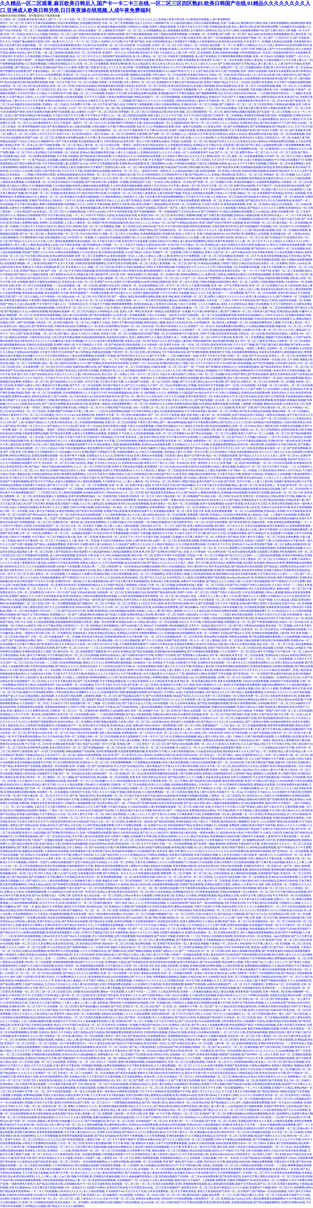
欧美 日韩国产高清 (156, 78)
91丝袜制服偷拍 (161, 799)
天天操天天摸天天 (212, 204)
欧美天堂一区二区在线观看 (247, 655)
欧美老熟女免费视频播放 (274, 34)
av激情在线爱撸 (68, 159)
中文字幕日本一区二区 (288, 651)
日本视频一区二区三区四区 (272, 385)
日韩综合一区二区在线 (49, 322)
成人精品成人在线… (259, 514)
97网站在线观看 (126, 126)
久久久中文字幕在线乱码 (61, 681)
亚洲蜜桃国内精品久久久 (91, 584)
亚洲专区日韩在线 (166, 304)
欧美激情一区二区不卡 (246, 255)
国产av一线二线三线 (108, 108)
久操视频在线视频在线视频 (134, 699)
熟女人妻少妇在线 (237, 377)
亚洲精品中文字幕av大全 (207, 145)
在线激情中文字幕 (47, 773)
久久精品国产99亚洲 (54, 1109)
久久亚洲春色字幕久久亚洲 (85, 880)
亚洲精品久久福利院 (116, 884)
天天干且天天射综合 (165, 1021)
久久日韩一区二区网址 (121, 862)
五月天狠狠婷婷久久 (46, 451)
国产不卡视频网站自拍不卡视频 (146, 1058)
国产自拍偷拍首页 (164, 230)
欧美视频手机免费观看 (20, 359)
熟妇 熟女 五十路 (69, 300)
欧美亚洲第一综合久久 (157, 1043)
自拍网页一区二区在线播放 (289, 248)
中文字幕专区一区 (283, 895)
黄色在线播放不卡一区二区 (129, 888)
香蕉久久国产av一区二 (218, 252)
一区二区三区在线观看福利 (27, 865)
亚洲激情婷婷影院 (114, 636)
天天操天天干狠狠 (99, 304)
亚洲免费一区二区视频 (281, 381)
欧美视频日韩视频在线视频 (289, 400)
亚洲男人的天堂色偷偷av (81, 1098)
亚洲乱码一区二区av (75, 74)
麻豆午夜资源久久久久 (173, 326)
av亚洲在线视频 (73, 97)
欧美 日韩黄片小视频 (117, 836)
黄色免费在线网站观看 (148, 296)
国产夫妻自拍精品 (37, 71)
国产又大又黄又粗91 (191, 381)
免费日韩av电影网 (244, 185)
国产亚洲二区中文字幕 (237, 481)
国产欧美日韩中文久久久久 (132, 355)
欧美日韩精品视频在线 (157, 281)
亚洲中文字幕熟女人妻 (135, 1098)
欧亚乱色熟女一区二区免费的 (270, 263)
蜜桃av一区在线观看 (112, 991)
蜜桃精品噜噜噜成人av (63, 30)
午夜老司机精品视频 (41, 666)
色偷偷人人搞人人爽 (148, 610)
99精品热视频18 (21, 329)
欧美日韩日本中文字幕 (143, 999)
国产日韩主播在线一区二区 (270, 407)
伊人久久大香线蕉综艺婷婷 (38, 647)
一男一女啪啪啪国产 (168, 211)
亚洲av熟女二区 (9, 1084)
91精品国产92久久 (164, 474)
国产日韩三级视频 (22, 544)
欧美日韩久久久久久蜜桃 (212, 67)
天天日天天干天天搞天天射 (227, 159)
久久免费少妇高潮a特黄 (89, 917)
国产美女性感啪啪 (263, 363)
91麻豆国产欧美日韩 (282, 1010)
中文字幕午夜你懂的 (26, 204)
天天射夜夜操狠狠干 (144, 921)
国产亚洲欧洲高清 (277, 799)
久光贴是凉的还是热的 (209, 751)
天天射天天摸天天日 (51, 352)
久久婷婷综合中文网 (59, 93)
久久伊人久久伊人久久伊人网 (169, 370)
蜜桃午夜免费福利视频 (131, 1061)
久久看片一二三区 (287, 573)
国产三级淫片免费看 (53, 403)
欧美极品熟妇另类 (126, 215)
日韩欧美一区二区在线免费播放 (285, 163)
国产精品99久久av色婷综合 (198, 1010)
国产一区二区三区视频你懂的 (244, 67)
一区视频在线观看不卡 (83, 533)
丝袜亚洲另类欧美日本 (106, 396)
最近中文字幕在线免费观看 (92, 71)
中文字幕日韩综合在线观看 (290, 891)
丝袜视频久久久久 (74, 204)
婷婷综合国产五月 (153, 226)
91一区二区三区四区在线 (190, 917)
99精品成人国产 (265, 48)
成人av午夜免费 (119, 74)
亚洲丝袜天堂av (123, 455)
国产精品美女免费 (60, 433)
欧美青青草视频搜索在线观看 (161, 773)
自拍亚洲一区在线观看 (137, 45)
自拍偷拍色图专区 (283, 52)
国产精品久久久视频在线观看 (31, 274)
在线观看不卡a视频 (281, 533)
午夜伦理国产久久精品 (258, 832)
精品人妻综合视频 (224, 466)
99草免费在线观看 (214, 529)
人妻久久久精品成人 (127, 152)
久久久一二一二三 (253, 747)
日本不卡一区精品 (199, 625)
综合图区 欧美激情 (261, 82)
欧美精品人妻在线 (203, 666)
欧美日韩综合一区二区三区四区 (27, 411)
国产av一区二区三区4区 (204, 122)
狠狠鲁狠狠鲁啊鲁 (153, 148)
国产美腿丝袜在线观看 (86, 34)
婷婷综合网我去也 (19, 455)
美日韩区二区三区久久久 (31, 426)
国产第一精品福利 (220, 655)
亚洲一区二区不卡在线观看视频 (256, 85)
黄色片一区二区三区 (11, 23)
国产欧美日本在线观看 (89, 511)
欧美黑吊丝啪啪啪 (220, 1117)
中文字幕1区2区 (101, 296)
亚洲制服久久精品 (115, 962)
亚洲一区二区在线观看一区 (116, 429)
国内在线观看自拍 (226, 85)
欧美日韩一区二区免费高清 (184, 204)
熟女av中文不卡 (208, 392)
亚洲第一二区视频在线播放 (243, 788)
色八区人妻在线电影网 (298, 289)
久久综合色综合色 (90, 252)
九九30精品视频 (62, 185)
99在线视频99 (288, 551)
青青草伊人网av (26, 684)
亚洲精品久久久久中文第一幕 (17, 714)
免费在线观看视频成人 (113, 119)
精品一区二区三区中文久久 (85, 56)
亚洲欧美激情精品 (97, 610)
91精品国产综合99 (175, 167)
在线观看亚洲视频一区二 (18, 263)
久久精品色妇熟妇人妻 (185, 170)
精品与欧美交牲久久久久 (28, 341)
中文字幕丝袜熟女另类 (184, 910)
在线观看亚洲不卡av (202, 152)
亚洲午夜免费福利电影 (81, 496)
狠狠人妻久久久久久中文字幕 (165, 115)
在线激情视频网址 (155, 1061)
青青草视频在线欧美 (184, 865)
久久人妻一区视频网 (75, 248)
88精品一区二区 (246, 193)
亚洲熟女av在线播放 (105, 618)
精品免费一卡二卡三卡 (223, 45)
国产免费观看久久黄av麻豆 (220, 278)
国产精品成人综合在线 (114, 477)
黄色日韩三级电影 (78, 178)
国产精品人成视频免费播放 (49, 544)
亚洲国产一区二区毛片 (201, 326)
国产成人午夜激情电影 (91, 289)
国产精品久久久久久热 (60, 426)
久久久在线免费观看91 (30, 148)
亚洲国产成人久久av (133, 237)
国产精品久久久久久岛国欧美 (218, 407)
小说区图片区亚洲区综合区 (38, 976)
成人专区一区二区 (245, 341)
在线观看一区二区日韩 (72, 418)
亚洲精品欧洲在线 (220, 26)
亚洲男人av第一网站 (220, 259)
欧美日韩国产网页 (235, 374)
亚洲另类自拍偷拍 (85, 85)
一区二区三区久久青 (233, 1032)
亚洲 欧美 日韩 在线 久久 (90, 555)
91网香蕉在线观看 (127, 1091)
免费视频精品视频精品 (258, 965)
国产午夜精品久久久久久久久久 (80, 577)
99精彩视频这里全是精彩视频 (31, 230)
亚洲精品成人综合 (215, 244)
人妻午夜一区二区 (224, 1043)
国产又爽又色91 (274, 30)
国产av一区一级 (130, 396)
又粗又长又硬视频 (207, 163)
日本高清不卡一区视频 (257, 41)
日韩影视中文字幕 (185, 662)
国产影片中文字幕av (42, 481)
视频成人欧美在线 (24, 773)
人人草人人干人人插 (275, 477)
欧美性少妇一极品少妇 (17, 326)
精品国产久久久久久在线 (89, 962)
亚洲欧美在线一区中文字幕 (184, 980)
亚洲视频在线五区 (183, 891)
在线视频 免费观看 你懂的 (23, 803)
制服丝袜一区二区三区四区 (51, 108)
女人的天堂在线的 (98, 74)
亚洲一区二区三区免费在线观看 (186, 1061)
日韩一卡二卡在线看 (15, 511)
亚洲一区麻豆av (230, 23)
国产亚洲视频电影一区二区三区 (32, 522)
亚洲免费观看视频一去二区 (227, 511)
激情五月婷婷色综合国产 (284, 374)
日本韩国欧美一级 (204, 322)
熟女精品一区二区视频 (279, 625)
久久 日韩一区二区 (66, 289)
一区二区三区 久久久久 (214, 548)
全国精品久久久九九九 (100, 455)
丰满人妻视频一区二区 (110, 278)
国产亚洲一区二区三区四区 (143, 684)
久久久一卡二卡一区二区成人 (83, 41)
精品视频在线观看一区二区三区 (67, 311)
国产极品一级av (67, 333)
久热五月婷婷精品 (209, 607)
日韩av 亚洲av (34, 389)
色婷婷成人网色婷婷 (276, 706)
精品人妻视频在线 (192, 529)
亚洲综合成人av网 (224, 973)
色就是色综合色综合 (70, 758)
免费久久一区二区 (17, 133)
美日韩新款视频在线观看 (111, 26)
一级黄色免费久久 (208, 832)
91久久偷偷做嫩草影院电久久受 (96, 1021)
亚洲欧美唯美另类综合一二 (278, 93)
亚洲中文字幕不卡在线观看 (169, 555)
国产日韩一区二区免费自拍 (40, 788)
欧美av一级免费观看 (164, 725)
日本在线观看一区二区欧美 (62, 152)
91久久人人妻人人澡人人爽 (243, 289)
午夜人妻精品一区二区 (268, 1036)
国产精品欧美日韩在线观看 (95, 156)
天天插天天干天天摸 (197, 196)
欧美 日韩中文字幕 (204, 333)
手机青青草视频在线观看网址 (232, 666)
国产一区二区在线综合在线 (74, 773)
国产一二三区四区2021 (43, 492)
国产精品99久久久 (199, 174)
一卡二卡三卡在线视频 (44, 1191)
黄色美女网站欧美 (120, 63)
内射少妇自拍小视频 (81, 462)
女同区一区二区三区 (163, 45)
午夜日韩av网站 (122, 559)
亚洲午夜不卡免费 (74, 455)
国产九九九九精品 (135, 385)
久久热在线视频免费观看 (293, 529)
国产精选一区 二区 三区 (28, 588)
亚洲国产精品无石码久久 (64, 470)
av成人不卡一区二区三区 (227, 999)
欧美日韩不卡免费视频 (288, 932)
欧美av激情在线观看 (61, 255)
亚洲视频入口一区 (86, 326)
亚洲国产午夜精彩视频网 (14, 481)
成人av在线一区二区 (153, 1202)
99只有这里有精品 (38, 85)
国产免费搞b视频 (77, 947)
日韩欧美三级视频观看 (181, 56)
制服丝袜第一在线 (187, 355)
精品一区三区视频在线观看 (221, 455)
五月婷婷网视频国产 (229, 1172)
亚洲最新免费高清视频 (289, 548)
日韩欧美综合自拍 (64, 326)
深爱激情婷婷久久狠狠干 (14, 965)
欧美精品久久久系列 (196, 1117)
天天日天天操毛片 (97, 474)
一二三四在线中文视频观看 (180, 89)
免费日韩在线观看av (209, 799)
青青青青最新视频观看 (50, 1132)
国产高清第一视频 (203, 843)
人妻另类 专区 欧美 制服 (293, 633)
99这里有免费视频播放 (60, 917)
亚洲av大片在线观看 (36, 854)
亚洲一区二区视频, (75, 736)
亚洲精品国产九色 (140, 182)
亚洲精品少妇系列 (127, 633)
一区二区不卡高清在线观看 (289, 906)
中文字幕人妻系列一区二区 (197, 536)
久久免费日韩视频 (137, 119)
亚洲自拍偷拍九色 (135, 592)
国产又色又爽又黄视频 (40, 503)
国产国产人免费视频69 (13, 999)
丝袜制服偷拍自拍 (131, 108)
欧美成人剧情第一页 (66, 965)
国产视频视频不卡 (68, 1058)
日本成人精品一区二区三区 (133, 721)
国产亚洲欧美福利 (147, 803)
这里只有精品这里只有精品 (247, 414)
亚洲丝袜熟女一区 (160, 503)
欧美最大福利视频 (203, 85)
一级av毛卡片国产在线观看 (182, 315)
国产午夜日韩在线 (269, 1047)
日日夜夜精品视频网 (259, 274)
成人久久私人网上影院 (140, 514)
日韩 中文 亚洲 (193, 233)
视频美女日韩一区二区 (115, 880)
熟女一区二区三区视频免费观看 (248, 725)
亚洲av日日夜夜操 (124, 729)
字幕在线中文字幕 (248, 843)
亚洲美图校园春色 (94, 1128)
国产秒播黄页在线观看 (13, 71)
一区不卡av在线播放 (224, 108)
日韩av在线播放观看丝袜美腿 (99, 596)
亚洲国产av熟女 (23, 385)
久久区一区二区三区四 (81, 108)
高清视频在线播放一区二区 (169, 511)
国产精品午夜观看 (125, 1072)
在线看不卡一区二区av (229, 792)
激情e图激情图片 (153, 270)
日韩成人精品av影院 (39, 884)
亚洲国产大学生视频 (219, 673)
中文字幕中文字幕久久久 (99, 115)
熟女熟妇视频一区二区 (28, 828)
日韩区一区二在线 (237, 355)
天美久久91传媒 (156, 315)
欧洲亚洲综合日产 (70, 193)
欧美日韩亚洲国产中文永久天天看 (53, 263)
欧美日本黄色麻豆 (187, 962)
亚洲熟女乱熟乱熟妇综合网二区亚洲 (290, 995)
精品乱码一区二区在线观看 (170, 514)
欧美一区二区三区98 (62, 85)
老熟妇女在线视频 (160, 865)
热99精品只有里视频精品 (268, 422)
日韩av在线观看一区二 (27, 448)
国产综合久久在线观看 (77, 936)
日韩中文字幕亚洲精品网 (160, 267)
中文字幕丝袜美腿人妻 (55, 163)
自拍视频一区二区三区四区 (62, 1006)
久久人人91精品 (229, 122)
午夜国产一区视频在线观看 (37, 60)
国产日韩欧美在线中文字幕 (233, 63)
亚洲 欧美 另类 (138, 777)
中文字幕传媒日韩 (57, 655)
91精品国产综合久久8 (89, 821)
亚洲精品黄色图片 (228, 932)
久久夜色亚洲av (267, 470)
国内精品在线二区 (96, 906)
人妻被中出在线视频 (284, 514)
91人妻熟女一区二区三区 (48, 196)
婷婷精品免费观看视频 (60, 119)
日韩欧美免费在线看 (193, 544)
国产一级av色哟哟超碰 (173, 422)
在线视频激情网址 (94, 488)
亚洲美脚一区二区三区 (194, 296)
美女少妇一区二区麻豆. (70, 89)
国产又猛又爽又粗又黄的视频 (272, 344)
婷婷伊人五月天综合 (155, 185)
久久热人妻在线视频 (161, 1180)
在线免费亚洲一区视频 (177, 311)
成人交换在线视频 (79, 126)
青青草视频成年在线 (34, 126)
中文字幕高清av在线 (174, 352)
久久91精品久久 (251, 307)
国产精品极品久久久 (15, 311)
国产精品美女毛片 (255, 200)
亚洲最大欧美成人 (172, 233)
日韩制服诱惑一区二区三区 (206, 111)
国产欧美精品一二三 (199, 108)
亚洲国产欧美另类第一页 (178, 640)
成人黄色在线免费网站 (193, 241)
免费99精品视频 (32, 1095)
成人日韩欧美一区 (151, 248)
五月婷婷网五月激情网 (134, 133)
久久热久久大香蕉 (88, 333)
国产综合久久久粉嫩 (243, 437)
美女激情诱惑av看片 (90, 141)
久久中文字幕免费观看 (183, 67)
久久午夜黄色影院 (62, 1154)
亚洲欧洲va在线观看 (131, 163)
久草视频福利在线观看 (35, 555)
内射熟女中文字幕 (160, 400)
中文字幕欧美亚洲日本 (152, 810)
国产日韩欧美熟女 (152, 995)
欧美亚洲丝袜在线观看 (291, 185)
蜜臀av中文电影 (140, 865)
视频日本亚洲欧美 (81, 1176)
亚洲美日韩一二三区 (188, 936)
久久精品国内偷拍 (181, 23)
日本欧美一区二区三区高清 (239, 1017)
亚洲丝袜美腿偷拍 (260, 666)
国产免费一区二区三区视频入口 (166, 133)
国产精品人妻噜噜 (171, 610)
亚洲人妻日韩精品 (150, 352)
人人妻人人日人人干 (138, 814)
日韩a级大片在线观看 (292, 777)
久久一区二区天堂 (133, 492)
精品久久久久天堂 (200, 292)
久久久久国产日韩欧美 (185, 969)
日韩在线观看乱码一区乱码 (255, 52)
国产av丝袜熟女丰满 (101, 847)
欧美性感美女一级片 (88, 133)
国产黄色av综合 (199, 448)
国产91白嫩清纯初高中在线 (30, 119)
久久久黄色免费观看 (81, 869)
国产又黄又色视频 (66, 141)
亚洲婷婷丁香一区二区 (212, 1113)
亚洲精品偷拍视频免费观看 (212, 130)
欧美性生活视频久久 (204, 825)
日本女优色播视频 (255, 525)
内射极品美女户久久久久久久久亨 (195, 267)
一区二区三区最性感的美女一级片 (101, 902)
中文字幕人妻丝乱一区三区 (22, 26)
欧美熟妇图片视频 (128, 259)
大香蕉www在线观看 (26, 352)
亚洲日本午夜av (180, 710)
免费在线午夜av (142, 725)
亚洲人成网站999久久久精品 (145, 337)
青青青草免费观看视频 (281, 725)
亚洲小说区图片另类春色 (291, 1024)
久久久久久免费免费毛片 (258, 906)
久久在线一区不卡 (211, 1013)
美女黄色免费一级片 (82, 914)
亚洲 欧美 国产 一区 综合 (73, 629)
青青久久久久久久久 (243, 910)
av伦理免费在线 (68, 599)
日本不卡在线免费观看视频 (171, 1143)
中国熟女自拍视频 (290, 426)
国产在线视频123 (141, 906)
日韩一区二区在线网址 (65, 37)
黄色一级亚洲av (142, 377)
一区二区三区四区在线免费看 (210, 522)
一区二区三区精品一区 (50, 1043)
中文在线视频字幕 (144, 851)
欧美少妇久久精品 (143, 289)
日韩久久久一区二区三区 (97, 559)
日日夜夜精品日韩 (156, 111)
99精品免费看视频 (257, 1113)
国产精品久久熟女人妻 (20, 499)
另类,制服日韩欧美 (261, 89)
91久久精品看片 (141, 63)
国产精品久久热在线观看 (135, 48)
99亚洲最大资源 (240, 714)
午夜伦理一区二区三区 (125, 352)
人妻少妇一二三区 (93, 411)
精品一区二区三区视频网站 (236, 219)
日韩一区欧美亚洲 (10, 60)
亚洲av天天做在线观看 (55, 56)
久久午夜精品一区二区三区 (125, 1069)
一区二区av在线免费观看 (203, 1176)
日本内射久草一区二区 (13, 37)
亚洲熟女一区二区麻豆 (55, 104)
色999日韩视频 (123, 921)
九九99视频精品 (152, 30)
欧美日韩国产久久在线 (13, 400)
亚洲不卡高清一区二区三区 (192, 592)
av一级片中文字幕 (204, 1146)
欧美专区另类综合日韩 (209, 644)
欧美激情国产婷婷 (14, 111)
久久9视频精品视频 (40, 185)
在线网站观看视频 (260, 817)
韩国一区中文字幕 (59, 82)
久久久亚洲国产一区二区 (234, 651)
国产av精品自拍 (241, 252)
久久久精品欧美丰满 (161, 681)
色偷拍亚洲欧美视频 (253, 170)
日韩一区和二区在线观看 (196, 52)
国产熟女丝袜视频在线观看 (212, 703)
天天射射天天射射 (37, 189)
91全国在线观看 (185, 359)
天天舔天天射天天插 (108, 241)
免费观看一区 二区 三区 (18, 496)
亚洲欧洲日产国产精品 (20, 899)
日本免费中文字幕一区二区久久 (25, 958)
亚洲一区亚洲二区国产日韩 (238, 48)
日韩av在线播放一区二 (90, 30)
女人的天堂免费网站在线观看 (182, 407)
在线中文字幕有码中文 (13, 348)
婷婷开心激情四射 (22, 751)
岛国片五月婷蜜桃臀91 (277, 795)
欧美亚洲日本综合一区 (232, 270)
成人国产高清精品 (205, 56)
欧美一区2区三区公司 (24, 873)
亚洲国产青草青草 (274, 1106)
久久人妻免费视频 (164, 1065)
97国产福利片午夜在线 (45, 418)
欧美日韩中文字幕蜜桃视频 (112, 533)
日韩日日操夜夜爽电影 (206, 23)
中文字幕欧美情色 (228, 370)
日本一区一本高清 (30, 533)
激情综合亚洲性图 (259, 869)
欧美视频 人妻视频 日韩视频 (245, 403)
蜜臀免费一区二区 (211, 200)
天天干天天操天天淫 (207, 363)
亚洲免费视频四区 (150, 233)
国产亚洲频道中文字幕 (42, 877)
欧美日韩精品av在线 (184, 1095)
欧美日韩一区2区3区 (167, 244)
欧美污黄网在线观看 (112, 34)
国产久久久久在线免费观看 (45, 74)
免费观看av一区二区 (45, 78)
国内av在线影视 (293, 699)
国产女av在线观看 (210, 962)
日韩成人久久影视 (225, 193)
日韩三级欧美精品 (52, 444)
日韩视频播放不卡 (151, 618)
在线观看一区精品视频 (104, 259)
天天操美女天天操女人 (257, 792)
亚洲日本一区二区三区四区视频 (218, 658)
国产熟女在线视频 (142, 651)
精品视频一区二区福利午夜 (163, 274)
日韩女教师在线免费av (108, 914)
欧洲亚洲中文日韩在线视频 (234, 248)
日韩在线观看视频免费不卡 (254, 610)
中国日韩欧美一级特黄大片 (193, 559)
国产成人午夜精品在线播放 (203, 263)
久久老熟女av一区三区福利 (226, 196)
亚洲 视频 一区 (228, 462)
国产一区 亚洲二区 (166, 1006)
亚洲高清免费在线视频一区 (47, 455)
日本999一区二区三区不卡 (279, 156)
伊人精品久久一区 (186, 747)
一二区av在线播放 (63, 285)
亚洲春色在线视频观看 (265, 633)
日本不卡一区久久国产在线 (60, 592)
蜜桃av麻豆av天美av (244, 1076)
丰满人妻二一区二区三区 (79, 1028)
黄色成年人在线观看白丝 (185, 721)
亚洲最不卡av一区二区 (156, 710)
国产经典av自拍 (29, 825)
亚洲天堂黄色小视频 (114, 426)
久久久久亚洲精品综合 (133, 854)
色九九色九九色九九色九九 (167, 63)
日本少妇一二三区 (49, 610)
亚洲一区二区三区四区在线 (128, 178)
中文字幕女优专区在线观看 (182, 437)
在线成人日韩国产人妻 (258, 540)
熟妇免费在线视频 (37, 82)
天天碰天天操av (96, 459)
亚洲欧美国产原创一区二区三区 (233, 921)
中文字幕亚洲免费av (199, 828)
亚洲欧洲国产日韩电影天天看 (125, 122)
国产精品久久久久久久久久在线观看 (153, 100)
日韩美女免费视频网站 (232, 518)
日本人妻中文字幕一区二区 (87, 814)
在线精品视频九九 (127, 451)
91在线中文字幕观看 (148, 780)
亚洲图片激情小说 (64, 344)
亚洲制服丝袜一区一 (282, 233)
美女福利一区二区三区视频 (138, 914)
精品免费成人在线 (47, 244)
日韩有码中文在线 (154, 670)
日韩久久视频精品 (192, 252)
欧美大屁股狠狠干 (66, 359)
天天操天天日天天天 (57, 377)
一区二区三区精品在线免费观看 (55, 45)
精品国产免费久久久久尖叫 (37, 252)
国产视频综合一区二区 (90, 603)
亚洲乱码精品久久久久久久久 (78, 26)
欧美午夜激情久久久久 (209, 684)
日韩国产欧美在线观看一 (34, 1084)
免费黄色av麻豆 (160, 141)
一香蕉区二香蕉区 (130, 145)
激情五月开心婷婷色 (69, 226)
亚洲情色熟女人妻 (145, 1154)
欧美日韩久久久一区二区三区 (146, 1087)
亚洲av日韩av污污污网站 (163, 241)
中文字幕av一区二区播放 (241, 470)
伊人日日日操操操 (297, 814)
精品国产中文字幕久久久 (296, 1084)
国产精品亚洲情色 (267, 1091)
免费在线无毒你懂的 (15, 300)
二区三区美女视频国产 (167, 1187)
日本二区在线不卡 (282, 226)
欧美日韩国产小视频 (66, 503)
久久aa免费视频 (253, 511)
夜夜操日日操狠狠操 (181, 854)
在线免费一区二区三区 (110, 592)
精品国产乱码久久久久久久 (167, 699)
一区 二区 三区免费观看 (94, 485)
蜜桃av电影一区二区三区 (290, 588)
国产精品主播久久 (246, 1194)
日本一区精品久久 (74, 1187)
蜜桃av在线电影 (18, 337)
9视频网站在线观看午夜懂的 (223, 629)
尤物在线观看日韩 (25, 459)
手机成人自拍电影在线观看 (197, 193)
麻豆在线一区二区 (57, 514)
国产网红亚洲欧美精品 (161, 917)
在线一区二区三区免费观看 (117, 23)
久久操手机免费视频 (129, 596)
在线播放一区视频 (117, 182)
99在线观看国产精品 (179, 825)
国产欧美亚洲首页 (239, 522)
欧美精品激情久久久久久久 (53, 1117)
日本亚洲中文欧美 (222, 237)
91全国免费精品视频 (117, 411)
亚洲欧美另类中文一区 (257, 865)
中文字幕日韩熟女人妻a (144, 411)
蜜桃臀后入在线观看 (257, 233)
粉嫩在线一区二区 (300, 1069)
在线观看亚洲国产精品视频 (209, 577)
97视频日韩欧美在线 (64, 407)
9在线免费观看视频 (20, 78)
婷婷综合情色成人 (186, 100)
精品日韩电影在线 (40, 1017)
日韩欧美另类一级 (195, 1039)
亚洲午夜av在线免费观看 (199, 1069)
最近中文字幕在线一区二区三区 (217, 100)
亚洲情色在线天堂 (92, 189)
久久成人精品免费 (24, 304)
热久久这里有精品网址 (111, 348)
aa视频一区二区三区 (278, 433)
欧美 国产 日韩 (244, 407)
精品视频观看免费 (236, 869)
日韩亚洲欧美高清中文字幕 (142, 52)
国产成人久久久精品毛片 (154, 832)
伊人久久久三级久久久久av (200, 63)
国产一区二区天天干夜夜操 (163, 414)
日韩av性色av (113, 492)
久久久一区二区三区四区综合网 (92, 466)
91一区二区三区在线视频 (83, 655)
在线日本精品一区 (105, 507)
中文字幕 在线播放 (67, 156)
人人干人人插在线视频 (143, 769)
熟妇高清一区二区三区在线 (118, 943)
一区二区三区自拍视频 (17, 1054)
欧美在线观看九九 (284, 318)
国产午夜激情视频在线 (265, 621)
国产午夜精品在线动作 (185, 222)
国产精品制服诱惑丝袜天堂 (273, 718)
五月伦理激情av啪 (215, 289)
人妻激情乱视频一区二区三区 (62, 233)
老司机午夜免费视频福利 (151, 729)
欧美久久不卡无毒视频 (13, 862)
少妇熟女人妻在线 (24, 969)
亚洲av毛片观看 (177, 1032)
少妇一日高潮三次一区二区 (148, 407)
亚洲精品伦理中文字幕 (72, 1194)
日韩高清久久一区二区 (277, 137)
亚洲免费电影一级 (159, 507)
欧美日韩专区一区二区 (33, 777)
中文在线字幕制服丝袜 (266, 777)
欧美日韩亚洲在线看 (176, 603)
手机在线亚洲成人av (181, 677)
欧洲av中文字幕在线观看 (39, 370)
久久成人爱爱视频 (81, 1117)
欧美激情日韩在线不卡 (280, 170)
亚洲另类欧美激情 (94, 899)
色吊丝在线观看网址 (51, 1076)
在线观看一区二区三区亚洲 (129, 588)
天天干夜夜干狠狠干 (124, 1139)
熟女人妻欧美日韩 (242, 26)
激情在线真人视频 (154, 322)
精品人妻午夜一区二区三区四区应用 (98, 145)
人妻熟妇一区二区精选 (168, 470)
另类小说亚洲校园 (115, 814)
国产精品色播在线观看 (261, 230)
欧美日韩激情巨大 (277, 525)
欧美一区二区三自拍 (270, 1194)
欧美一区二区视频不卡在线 (212, 633)
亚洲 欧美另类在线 (92, 636)
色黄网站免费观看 (282, 666)
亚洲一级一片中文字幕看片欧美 (229, 285)
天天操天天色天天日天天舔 (192, 26)
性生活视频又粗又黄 (123, 174)
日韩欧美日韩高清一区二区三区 (136, 496)
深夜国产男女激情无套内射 (275, 673)
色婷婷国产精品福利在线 (116, 56)
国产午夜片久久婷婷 (163, 814)
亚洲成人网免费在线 (223, 174)
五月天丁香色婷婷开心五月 (215, 189)
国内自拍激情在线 (205, 474)
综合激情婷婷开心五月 (46, 122)
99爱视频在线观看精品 (127, 1102)
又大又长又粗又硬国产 (209, 359)
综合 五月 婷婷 (289, 359)
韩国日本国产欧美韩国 (220, 241)
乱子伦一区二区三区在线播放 (97, 300)
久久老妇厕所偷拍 (271, 1109)
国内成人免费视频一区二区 (232, 322)
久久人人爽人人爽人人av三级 (53, 1176)
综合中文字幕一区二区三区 (216, 185)
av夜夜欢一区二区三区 (13, 85)
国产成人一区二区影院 (264, 751)
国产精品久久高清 (239, 633)
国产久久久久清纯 (152, 640)
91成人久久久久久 (110, 67)
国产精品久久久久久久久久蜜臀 (266, 207)
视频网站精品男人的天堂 (260, 840)
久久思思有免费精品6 (13, 307)
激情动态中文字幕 (162, 533)
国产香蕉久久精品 (299, 962)
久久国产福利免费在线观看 (257, 736)
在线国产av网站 (96, 1187)
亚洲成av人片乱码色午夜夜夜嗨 (228, 514)
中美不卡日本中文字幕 (212, 355)
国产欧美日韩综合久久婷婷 (130, 448)
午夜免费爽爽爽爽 (293, 145)
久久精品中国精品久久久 (166, 544)
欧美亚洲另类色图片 (51, 803)
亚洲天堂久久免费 (10, 925)
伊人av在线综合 (235, 721)
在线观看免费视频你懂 (131, 751)
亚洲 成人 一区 (212, 755)
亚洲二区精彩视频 (47, 758)
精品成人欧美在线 (140, 884)
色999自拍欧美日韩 (292, 429)
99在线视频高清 (240, 599)
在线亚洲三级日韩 (233, 145)
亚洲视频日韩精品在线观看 (195, 999)
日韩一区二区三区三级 (172, 1194)
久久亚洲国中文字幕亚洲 (285, 792)
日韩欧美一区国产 (37, 862)
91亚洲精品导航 (100, 573)
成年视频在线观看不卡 (138, 370)
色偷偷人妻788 (300, 137)
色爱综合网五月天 (232, 906)
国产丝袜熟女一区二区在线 (27, 437)
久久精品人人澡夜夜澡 (75, 677)
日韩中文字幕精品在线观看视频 (232, 1139)
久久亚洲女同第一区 (214, 126)
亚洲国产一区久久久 (114, 52)
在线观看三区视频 (105, 355)
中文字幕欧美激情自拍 (140, 1065)
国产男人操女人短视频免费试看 (263, 145)
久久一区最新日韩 (208, 89)
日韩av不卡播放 (142, 658)
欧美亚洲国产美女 (62, 1113)
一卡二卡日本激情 (193, 1121)
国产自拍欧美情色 (111, 599)
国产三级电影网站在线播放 (87, 614)
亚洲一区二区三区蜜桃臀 (198, 1139)
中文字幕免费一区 (137, 636)
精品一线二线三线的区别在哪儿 (60, 363)
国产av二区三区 (267, 1183)
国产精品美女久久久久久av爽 (131, 1010)
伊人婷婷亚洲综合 (266, 97)
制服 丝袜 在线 (201, 806)
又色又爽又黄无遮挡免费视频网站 (164, 196)
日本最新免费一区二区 (36, 366)
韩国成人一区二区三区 (185, 1113)
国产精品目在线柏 (194, 899)
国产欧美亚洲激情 (257, 374)
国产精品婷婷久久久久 (63, 381)
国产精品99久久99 (90, 329)
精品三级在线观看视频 (290, 377)
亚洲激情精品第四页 (231, 540)
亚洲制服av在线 (203, 1132)
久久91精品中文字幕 (61, 278)
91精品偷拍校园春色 (93, 337)
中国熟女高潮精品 (157, 854)
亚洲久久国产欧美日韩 (47, 170)
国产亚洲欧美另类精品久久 (221, 366)
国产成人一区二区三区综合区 (96, 588)
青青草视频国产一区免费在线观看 (89, 292)
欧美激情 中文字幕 (103, 440)
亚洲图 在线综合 (59, 348)
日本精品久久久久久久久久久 (150, 980)
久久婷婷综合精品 (154, 758)
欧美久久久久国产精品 (251, 278)
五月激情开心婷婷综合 (203, 30)
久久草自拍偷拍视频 (15, 200)
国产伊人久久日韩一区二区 (63, 485)
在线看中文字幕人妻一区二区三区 (261, 329)
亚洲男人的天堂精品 (213, 318)
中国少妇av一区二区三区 (150, 518)
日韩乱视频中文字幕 (103, 126)
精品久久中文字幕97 (66, 1024)
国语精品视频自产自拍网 (173, 1176)
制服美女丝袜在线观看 (28, 104)
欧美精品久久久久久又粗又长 (26, 377)
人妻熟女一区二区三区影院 (224, 795)
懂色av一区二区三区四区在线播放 (182, 947)
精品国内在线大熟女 (94, 788)
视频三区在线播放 (258, 304)
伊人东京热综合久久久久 (43, 1128)
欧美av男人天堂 (153, 1076)
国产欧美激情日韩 (47, 644)
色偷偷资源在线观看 (278, 607)
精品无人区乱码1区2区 (179, 322)
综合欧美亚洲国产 (299, 928)
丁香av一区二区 (58, 810)
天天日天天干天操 (72, 170)
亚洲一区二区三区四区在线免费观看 (115, 499)
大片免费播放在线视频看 (146, 762)
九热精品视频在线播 (39, 1021)
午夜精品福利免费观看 (20, 1169)
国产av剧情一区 (63, 396)
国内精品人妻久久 (175, 451)
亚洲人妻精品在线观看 (200, 525)
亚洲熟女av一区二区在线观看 (282, 984)
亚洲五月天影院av (291, 437)
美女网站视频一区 (107, 640)
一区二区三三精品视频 (35, 30)
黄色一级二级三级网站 (113, 1058)
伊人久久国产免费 (250, 389)
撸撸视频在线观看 (136, 692)
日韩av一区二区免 (219, 74)
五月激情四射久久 (228, 440)
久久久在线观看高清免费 (40, 566)
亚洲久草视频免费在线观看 (115, 984)
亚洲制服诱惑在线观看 (30, 706)
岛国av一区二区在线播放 (233, 928)
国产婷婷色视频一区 (206, 400)
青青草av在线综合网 (12, 743)
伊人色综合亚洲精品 (119, 651)
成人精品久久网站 (17, 185)
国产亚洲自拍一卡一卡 (17, 159)
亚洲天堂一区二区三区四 (285, 732)
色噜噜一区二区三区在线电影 (147, 788)
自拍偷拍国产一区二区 (105, 773)
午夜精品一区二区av (221, 943)
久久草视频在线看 (163, 377)
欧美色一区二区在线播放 (130, 78)
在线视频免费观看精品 (194, 97)
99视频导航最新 (207, 895)
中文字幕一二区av (255, 1124)
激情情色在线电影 (260, 851)
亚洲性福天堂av (159, 67)
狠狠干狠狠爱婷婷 (287, 577)
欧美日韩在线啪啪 (55, 865)
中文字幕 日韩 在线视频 (14, 281)
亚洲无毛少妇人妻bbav (253, 141)
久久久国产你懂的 (90, 363)
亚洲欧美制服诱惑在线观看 (289, 817)
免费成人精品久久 (90, 562)
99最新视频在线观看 (91, 965)
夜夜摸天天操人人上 (107, 200)
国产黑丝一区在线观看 (138, 1017)
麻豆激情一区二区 (198, 337)
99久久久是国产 (242, 259)
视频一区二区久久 (286, 85)
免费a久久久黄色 (32, 267)
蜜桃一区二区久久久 (206, 743)
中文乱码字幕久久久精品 (32, 93)
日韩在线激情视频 (220, 618)
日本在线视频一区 (162, 703)
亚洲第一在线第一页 (221, 769)
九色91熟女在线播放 (111, 718)
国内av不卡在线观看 (155, 625)
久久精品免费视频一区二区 (214, 437)
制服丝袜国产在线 (245, 718)
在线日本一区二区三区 (42, 130)
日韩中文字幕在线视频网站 (40, 23)
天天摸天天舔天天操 (288, 219)
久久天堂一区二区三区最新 (37, 289)
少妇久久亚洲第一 (188, 304)
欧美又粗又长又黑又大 (258, 503)
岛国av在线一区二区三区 (76, 296)
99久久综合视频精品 (173, 566)
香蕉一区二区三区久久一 (98, 1102)
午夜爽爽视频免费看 (11, 63)
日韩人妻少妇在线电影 (75, 315)
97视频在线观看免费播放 (184, 817)
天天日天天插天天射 (187, 1013)
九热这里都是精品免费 (108, 688)
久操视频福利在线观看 (135, 1002)
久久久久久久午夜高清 (205, 270)
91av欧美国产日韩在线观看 (241, 954)
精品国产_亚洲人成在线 (294, 670)
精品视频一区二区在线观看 (112, 777)
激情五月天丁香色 (210, 1028)
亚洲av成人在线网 (274, 511)
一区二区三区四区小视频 (164, 381)
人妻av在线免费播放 (81, 355)
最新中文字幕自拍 (245, 1183)
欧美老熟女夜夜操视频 (123, 71)
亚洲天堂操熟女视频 (38, 111)
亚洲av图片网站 (249, 603)
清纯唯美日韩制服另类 (256, 115)
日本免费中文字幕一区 (83, 104)
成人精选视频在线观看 (176, 30)
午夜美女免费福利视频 (119, 97)
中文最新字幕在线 (60, 1084)
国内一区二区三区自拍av (56, 939)
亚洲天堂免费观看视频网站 (118, 207)
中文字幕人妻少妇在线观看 (100, 137)
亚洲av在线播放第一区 (156, 122)
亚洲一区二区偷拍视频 (87, 1013)
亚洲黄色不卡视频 (185, 41)
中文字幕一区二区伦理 (38, 743)
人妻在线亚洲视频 (197, 943)
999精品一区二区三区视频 (279, 174)
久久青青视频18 (213, 840)
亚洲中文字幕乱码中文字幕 (278, 828)
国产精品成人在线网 (275, 566)
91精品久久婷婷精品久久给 (102, 311)
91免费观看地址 (157, 1036)
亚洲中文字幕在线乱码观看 (127, 466)
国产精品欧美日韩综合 (256, 196)
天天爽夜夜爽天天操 (31, 237)
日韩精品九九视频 (137, 26)
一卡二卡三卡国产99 (259, 270)
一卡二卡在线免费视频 (50, 219)
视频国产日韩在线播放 (278, 337)
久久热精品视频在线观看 (260, 326)
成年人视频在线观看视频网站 (223, 803)
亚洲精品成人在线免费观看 (244, 78)
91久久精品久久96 (53, 448)
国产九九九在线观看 (56, 607)
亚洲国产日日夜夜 (165, 655)
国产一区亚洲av (220, 418)
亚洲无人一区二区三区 (249, 174)
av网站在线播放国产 (294, 729)
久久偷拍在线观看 (105, 670)
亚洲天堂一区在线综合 (256, 496)
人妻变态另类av (266, 341)
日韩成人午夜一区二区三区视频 (118, 333)
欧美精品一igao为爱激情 (275, 936)
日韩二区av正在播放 (176, 995)
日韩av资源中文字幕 (282, 496)
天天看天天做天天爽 (111, 381)
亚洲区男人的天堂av (275, 67)
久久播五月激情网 (215, 470)
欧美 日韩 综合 (130, 219)
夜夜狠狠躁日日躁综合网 (224, 836)
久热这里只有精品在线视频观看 (151, 1146)
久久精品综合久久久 (124, 156)
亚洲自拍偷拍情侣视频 (225, 52)
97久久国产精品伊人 (188, 492)
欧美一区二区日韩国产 (238, 1191)
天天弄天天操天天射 (163, 485)
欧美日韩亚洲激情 (282, 503)
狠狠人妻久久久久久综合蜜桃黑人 (285, 189)
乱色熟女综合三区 (293, 403)
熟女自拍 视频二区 (179, 111)
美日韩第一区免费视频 (136, 67)
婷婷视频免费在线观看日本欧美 (116, 85)
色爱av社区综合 (157, 777)
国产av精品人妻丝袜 (179, 341)
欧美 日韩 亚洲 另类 (132, 747)
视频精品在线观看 (140, 74)
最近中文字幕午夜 (194, 455)
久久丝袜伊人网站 (172, 156)
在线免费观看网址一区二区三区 (143, 348)
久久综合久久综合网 (21, 170)
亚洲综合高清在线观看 (39, 344)
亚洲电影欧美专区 (115, 503)
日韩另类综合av (79, 48)
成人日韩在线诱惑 (218, 873)
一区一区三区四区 (114, 821)
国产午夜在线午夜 (95, 182)
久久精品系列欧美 (232, 965)
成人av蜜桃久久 (80, 111)
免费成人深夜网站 (281, 1065)
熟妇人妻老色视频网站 (276, 23)
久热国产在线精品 (145, 207)
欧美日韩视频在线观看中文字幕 (32, 762)
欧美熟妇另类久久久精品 (130, 621)
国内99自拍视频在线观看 (237, 359)
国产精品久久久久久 (66, 666)
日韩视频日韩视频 (91, 1065)
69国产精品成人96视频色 (202, 370)
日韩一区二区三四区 (189, 725)
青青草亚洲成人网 (191, 1106)
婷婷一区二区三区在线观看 (103, 736)
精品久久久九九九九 (140, 1106)
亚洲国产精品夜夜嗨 (115, 511)
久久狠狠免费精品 (267, 119)
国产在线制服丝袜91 (91, 159)
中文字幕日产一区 (266, 185)
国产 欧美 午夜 (239, 917)
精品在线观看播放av (76, 219)
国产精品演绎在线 (298, 477)
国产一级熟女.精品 (122, 296)
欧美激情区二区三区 (156, 466)
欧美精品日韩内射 (265, 577)
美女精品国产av (26, 211)
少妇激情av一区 (294, 281)
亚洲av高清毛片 (132, 817)
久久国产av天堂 (67, 873)
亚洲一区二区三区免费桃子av (92, 255)
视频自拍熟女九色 (119, 474)
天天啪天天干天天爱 (21, 477)
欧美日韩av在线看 (155, 178)
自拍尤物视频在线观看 (122, 610)
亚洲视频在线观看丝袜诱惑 (240, 119)
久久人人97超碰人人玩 (96, 307)
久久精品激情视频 (43, 621)
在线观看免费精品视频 (35, 433)
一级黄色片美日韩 (33, 633)
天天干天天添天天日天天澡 (110, 684)
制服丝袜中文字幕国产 (90, 167)
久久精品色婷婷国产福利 (181, 902)
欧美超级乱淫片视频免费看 (246, 1106)
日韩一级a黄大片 (54, 41)
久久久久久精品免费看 (297, 178)
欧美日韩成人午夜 (49, 843)
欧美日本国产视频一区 (151, 333)
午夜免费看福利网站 (126, 847)
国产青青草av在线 (42, 326)
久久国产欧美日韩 (198, 459)
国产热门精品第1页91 (82, 795)
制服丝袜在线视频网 (223, 706)
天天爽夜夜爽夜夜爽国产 (133, 644)
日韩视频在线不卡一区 (68, 725)
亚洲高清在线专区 (65, 584)
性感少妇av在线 (178, 466)
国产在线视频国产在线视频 (255, 226)
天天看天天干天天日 (218, 544)
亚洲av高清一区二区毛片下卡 (116, 536)
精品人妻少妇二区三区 (244, 485)
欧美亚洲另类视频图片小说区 (63, 932)
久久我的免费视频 (115, 514)
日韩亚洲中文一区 (116, 566)
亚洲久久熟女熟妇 (192, 588)
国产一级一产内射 (193, 366)
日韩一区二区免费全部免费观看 (80, 969)
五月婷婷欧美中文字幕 (174, 174)
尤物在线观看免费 (198, 769)
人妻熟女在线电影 (22, 178)
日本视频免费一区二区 (38, 182)
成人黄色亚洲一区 (300, 34)
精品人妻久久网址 (207, 736)
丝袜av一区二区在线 (291, 621)
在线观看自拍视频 (248, 267)
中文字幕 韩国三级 (123, 1143)
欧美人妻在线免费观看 (175, 762)
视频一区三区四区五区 (42, 89)
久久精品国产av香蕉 (136, 381)
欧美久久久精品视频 (28, 56)
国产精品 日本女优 (70, 825)
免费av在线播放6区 (295, 544)
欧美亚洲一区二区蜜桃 (179, 440)
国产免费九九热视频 (28, 847)
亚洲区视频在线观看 (105, 721)
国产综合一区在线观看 (286, 947)
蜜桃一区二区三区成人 (145, 263)
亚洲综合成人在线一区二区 (120, 167)
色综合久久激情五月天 (90, 100)
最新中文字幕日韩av (149, 1072)
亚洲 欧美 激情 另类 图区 (170, 851)
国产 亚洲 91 (232, 381)
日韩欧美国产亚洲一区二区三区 (115, 840)
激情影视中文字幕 (165, 289)
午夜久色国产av (84, 743)
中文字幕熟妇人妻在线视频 (252, 810)
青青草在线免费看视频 (287, 1172)
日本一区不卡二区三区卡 (173, 285)
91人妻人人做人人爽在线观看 (121, 525)
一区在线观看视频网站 (94, 1161)
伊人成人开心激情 (189, 732)
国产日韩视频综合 (95, 1121)
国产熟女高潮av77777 (272, 122)
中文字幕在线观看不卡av (191, 629)
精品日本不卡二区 (221, 625)
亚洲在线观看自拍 (246, 1043)
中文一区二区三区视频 (84, 82)
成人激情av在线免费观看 (192, 259)
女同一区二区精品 (14, 34)
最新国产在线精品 (252, 474)
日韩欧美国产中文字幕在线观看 (184, 1202)
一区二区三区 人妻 (68, 1198)
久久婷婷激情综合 (207, 41)
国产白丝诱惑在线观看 (159, 695)
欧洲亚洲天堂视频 (128, 137)
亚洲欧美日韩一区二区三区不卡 (27, 1006)
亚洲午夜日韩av (287, 292)
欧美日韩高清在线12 (180, 85)
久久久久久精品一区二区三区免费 (26, 947)
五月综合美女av (190, 211)
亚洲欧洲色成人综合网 (140, 614)
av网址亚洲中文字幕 (77, 1095)
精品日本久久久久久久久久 (258, 1050)
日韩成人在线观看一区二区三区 (189, 141)
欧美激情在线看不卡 (89, 400)
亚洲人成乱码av (244, 769)
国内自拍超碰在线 (123, 1117)
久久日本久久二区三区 (20, 470)
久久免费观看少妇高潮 (288, 736)
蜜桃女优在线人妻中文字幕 (24, 52)
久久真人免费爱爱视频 (118, 980)
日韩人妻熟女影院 (32, 607)
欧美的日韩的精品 (292, 555)
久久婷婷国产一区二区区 (194, 329)
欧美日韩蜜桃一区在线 (267, 359)
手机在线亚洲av (65, 692)
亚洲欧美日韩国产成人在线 (173, 551)
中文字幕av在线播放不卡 (288, 159)
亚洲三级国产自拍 (209, 222)
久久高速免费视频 (35, 63)
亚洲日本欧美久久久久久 (245, 418)
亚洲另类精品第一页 (163, 1013)
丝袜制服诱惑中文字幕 (80, 865)
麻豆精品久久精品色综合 (239, 740)
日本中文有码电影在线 (120, 211)
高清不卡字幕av (106, 706)
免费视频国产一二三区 (215, 725)
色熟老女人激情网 (57, 718)
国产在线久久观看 (115, 614)
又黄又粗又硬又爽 (248, 108)
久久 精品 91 (41, 470)
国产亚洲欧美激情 (197, 352)
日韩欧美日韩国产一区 (263, 377)
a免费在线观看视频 (44, 156)
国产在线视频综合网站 (22, 640)
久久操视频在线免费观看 (72, 78)
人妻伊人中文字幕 (144, 1128)
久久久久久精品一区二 (175, 152)
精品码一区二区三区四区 (224, 559)
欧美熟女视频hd (282, 167)
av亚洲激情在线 (85, 414)
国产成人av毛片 (221, 1047)
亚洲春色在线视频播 (184, 736)
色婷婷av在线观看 (91, 518)
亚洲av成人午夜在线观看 (164, 581)
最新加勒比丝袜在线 (260, 133)
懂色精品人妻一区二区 (78, 1180)
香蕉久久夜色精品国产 (155, 740)
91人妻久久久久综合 (26, 577)
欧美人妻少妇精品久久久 (260, 296)
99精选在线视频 (101, 352)
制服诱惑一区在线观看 (55, 766)
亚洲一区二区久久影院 (185, 281)
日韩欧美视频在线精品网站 (215, 281)
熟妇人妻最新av (146, 193)
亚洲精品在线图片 (90, 799)
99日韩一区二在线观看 (38, 962)
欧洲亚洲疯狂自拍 (223, 573)
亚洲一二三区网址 (55, 958)
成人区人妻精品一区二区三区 (149, 56)
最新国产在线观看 (195, 984)
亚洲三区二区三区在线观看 (120, 422)
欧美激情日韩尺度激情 (269, 1080)
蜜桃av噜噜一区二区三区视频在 (290, 411)
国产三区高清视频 (87, 681)
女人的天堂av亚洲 (263, 74)
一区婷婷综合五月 (77, 304)
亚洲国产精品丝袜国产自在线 (78, 570)
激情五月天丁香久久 (156, 462)
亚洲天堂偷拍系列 (162, 906)
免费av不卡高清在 (82, 854)
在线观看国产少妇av (284, 1158)
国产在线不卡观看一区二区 (273, 130)
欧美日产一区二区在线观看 (50, 178)
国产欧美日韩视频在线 (193, 647)
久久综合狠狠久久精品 (276, 389)
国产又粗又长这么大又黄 (136, 703)
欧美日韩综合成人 (241, 74)
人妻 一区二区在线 (86, 285)
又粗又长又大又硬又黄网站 (50, 806)
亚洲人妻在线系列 (213, 954)
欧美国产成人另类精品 (78, 352)
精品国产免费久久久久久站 (270, 1135)
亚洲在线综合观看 (287, 311)
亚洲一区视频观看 (281, 115)
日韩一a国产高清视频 (21, 322)
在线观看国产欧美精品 (270, 193)
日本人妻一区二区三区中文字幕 (52, 499)
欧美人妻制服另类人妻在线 (30, 562)
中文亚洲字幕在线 (153, 1069)
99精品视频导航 (202, 341)
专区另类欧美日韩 (176, 758)
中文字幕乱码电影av (56, 355)
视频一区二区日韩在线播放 (22, 610)
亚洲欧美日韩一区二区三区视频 (199, 104)
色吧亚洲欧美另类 (49, 26)
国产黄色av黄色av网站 (166, 1106)
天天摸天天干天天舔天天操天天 (38, 226)
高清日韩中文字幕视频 (211, 385)
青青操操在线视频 (32, 292)
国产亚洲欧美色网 (19, 518)
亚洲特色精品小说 (186, 821)
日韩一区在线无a (179, 462)
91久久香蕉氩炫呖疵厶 (165, 48)
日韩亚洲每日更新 (44, 174)
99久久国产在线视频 (227, 71)
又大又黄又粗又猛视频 (162, 1098)
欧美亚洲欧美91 (299, 45)
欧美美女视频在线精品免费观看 (91, 185)
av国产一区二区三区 (164, 540)
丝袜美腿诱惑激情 (248, 366)
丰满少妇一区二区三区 (178, 270)
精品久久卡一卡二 (176, 459)
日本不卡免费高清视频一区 (131, 825)
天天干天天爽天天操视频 (251, 163)
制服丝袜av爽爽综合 (273, 684)
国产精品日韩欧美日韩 (27, 163)
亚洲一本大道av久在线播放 (268, 56)
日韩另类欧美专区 (181, 522)
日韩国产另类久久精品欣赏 (236, 263)
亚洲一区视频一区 (79, 766)
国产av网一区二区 (229, 34)
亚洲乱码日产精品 (289, 1154)
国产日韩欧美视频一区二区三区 (57, 145)
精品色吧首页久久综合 (245, 766)
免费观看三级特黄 (197, 514)
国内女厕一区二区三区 (284, 492)
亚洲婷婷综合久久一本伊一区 (259, 755)
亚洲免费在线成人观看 (189, 584)
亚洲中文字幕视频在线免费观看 (241, 684)
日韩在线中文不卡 (150, 525)
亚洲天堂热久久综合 (283, 392)
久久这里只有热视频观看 (255, 581)
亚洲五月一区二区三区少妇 (138, 1006)
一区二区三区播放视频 (97, 758)
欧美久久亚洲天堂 (85, 45)
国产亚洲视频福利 (238, 126)
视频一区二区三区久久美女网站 (27, 152)
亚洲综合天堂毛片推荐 (241, 244)
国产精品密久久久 (282, 126)
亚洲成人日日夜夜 (186, 895)
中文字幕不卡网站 (24, 644)
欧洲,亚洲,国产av (288, 97)
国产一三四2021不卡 (280, 37)
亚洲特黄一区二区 (74, 658)
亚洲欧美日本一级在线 (281, 440)
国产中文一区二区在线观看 (260, 292)
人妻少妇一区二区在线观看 (214, 414)
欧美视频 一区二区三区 (173, 263)
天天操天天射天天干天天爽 (68, 115)
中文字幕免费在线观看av (26, 736)
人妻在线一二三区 (160, 969)
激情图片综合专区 (108, 285)
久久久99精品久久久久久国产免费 (86, 806)
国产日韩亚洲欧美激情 (100, 658)
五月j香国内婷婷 (180, 122)
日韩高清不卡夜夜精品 (100, 437)
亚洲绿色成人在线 (82, 633)
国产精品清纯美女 (270, 366)
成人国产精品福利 (17, 877)
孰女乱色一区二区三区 (141, 477)
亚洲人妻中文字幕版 (251, 536)
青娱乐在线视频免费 (229, 681)
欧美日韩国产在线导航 (262, 825)
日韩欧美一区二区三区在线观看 (128, 784)
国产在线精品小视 (74, 1076)
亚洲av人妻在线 (253, 60)
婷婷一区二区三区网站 (225, 411)
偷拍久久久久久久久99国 (291, 825)
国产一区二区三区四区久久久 (278, 418)
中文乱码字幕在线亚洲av (221, 1072)
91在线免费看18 (89, 1058)
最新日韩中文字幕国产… (279, 803)
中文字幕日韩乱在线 (59, 215)
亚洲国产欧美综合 (39, 200)
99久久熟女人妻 (47, 873)
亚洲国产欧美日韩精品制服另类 (110, 222)
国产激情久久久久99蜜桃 (105, 48)
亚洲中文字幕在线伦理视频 (127, 322)
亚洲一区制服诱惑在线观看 (95, 832)
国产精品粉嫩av (185, 485)
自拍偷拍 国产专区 (110, 1006)
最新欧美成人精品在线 (33, 167)
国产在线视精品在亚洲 (138, 607)
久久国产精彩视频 (299, 692)
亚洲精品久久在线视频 (277, 474)
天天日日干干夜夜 (214, 869)
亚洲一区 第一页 (118, 485)
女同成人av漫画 (85, 200)
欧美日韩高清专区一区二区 (66, 747)
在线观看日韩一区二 (290, 211)
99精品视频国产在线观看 (80, 751)
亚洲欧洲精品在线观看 (97, 170)
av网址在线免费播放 (67, 252)
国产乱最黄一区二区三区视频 (273, 111)
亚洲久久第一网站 (130, 311)
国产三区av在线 (187, 1021)
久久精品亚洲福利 (137, 681)
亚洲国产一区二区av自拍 (144, 363)
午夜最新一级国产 (70, 122)
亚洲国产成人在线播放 (143, 1165)
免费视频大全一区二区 (237, 621)
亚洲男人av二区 (96, 1194)
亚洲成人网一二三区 (93, 566)
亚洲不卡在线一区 (174, 344)
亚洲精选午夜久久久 (111, 370)
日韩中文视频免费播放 (166, 104)
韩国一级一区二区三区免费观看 (43, 392)
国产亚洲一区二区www (88, 426)
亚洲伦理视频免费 (106, 751)
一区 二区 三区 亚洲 (106, 910)
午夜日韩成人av (83, 396)
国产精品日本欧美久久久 (78, 925)
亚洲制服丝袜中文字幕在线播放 (176, 93)
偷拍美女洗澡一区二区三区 (197, 1187)
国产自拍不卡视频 (138, 389)
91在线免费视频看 (64, 1087)
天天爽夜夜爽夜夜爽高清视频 (234, 56)
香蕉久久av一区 (294, 618)
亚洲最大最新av (273, 570)
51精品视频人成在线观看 (39, 695)
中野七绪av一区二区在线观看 (169, 74)
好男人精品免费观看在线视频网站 (160, 529)
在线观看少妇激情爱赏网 (83, 718)
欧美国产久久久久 (82, 987)
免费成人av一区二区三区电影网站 (260, 429)
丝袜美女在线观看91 (280, 71)
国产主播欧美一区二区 (232, 104)
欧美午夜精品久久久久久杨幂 (183, 1058)
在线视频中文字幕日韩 (143, 836)
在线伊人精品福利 (187, 614)
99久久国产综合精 (143, 559)
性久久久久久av (65, 414)
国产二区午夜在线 (296, 1013)
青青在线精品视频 (154, 902)
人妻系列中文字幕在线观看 (281, 836)
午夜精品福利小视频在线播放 (105, 60)
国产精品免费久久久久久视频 (185, 777)
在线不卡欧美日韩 (218, 647)
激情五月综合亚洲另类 (245, 1117)
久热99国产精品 (242, 773)
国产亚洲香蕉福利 (272, 950)
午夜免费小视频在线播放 (43, 300)
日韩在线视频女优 (231, 607)
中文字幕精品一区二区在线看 (42, 259)
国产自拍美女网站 (102, 803)
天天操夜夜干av (111, 481)
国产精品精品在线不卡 (131, 695)
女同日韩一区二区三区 (156, 817)
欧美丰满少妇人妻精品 (68, 980)
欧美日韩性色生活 (172, 1072)
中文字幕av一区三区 (192, 244)
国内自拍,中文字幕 (175, 37)
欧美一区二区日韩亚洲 (88, 52)
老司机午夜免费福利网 (110, 341)
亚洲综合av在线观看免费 (255, 392)
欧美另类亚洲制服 (271, 255)
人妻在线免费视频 (57, 880)
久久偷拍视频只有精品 (233, 207)
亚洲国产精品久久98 (31, 270)
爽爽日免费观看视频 (51, 204)
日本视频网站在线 (246, 148)
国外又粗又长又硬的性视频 (239, 644)
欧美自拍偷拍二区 (85, 241)
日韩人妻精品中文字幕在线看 (184, 178)
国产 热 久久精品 (219, 1006)
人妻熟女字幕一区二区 (98, 1139)
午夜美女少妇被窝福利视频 (53, 914)
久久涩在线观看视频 (226, 137)
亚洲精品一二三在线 (53, 740)
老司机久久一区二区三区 (249, 237)
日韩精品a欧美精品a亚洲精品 (119, 37)
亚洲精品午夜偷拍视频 (191, 300)
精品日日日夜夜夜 (281, 204)
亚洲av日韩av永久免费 (169, 60)
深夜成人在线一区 (300, 278)
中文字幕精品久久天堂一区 (91, 344)
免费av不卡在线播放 (192, 581)
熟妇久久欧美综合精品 (126, 832)
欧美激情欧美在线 (272, 78)
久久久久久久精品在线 (196, 610)
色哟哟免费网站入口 (192, 274)
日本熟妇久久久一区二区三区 (62, 207)
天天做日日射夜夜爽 (39, 37)
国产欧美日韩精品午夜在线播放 (32, 115)
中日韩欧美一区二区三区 (121, 193)
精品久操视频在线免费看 (237, 211)
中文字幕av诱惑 (52, 625)
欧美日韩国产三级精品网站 (152, 204)
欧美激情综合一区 (295, 207)
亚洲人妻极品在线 (19, 474)
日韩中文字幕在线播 (98, 204)
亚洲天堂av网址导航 (137, 1095)
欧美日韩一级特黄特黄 (251, 444)
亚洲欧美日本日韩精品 (153, 828)
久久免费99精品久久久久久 (71, 976)
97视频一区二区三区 (195, 873)
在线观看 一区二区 (282, 196)
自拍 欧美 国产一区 (113, 755)
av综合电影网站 (120, 976)
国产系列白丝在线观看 (180, 743)
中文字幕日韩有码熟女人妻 (207, 311)
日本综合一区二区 (160, 481)
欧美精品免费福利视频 (224, 610)
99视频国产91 (195, 496)
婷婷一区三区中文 (281, 1187)
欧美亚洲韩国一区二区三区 (94, 174)
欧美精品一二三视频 (21, 174)
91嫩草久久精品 (100, 322)
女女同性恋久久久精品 (180, 577)
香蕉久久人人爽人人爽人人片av (218, 596)
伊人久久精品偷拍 (162, 1017)
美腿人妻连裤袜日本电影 (86, 318)
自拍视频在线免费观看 (165, 607)
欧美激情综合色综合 (186, 658)
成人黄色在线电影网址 (43, 440)
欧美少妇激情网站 (108, 326)
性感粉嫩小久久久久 (84, 341)
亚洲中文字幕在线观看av (129, 267)
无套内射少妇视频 (87, 370)
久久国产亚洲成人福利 (249, 806)
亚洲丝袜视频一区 (210, 170)
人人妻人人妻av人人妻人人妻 (152, 255)
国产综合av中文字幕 (73, 610)
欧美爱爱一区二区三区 (110, 45)
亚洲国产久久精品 (282, 1087)
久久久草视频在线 (129, 570)
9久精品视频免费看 (252, 803)
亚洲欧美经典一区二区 (85, 1150)
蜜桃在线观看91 (210, 492)
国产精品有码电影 (273, 499)
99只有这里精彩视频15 (150, 71)
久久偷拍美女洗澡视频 (107, 237)
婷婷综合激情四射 (200, 226)
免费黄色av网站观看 (211, 119)
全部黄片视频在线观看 (146, 292)
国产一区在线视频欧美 (221, 37)
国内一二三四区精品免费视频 (264, 555)
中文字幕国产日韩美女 (162, 159)
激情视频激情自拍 (14, 344)
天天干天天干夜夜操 (226, 603)
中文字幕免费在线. (131, 673)
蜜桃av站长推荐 (273, 403)
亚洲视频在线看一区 (213, 814)
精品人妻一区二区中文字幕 (230, 1010)
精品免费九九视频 (232, 962)
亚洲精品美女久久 (251, 499)
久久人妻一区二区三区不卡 (250, 241)
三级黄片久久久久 (100, 178)
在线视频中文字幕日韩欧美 (280, 444)
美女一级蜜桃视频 (90, 470)
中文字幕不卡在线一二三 (281, 466)
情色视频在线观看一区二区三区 (113, 377)
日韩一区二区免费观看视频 (149, 488)
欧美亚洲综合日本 (17, 1002)
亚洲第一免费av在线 (172, 499)
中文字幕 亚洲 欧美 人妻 (128, 437)
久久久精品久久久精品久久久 (284, 241)
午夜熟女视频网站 (259, 1065)
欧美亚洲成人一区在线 (272, 485)
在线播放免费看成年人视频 (264, 322)
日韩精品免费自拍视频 (281, 141)
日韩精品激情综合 (213, 233)
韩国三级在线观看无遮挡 (179, 788)
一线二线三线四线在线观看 (57, 52)
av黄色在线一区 (221, 551)
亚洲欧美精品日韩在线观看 (281, 1021)
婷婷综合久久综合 (112, 1017)
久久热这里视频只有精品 (288, 252)
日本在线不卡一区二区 (58, 755)
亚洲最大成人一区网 (175, 337)
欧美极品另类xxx (197, 74)
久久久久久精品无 (143, 470)
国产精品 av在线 (296, 122)
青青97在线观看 (60, 111)
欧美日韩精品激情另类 (243, 1006)
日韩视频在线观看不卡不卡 (80, 444)
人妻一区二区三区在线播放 (216, 255)
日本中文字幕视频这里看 (103, 163)
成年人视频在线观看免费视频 (170, 34)
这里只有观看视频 (211, 48)
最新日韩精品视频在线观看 (239, 111)
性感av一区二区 (110, 133)
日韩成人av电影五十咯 (28, 625)
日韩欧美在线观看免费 (292, 244)
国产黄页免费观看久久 (102, 315)
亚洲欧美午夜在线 (243, 618)
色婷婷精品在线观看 (149, 156)
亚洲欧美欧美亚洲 (63, 743)
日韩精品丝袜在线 (270, 976)
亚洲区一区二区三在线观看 (287, 270)
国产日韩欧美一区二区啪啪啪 (225, 115)
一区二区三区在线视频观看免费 (218, 315)
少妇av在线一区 (150, 326)
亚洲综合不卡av (218, 97)
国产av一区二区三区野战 (197, 877)
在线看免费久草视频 (21, 1102)
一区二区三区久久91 (94, 122)
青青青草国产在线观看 (27, 766)
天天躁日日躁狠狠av (151, 89)
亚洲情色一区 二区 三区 (80, 1061)
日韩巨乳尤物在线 (282, 832)
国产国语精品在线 (191, 82)
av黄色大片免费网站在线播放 (26, 207)
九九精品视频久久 (274, 60)
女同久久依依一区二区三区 (162, 732)
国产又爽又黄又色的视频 (119, 189)
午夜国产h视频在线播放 (272, 980)
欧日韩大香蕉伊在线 (130, 270)
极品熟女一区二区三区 (165, 278)
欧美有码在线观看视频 (47, 315)
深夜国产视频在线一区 (187, 880)
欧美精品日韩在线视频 (273, 459)
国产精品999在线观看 (205, 928)
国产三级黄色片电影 (257, 721)
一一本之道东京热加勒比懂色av (158, 300)
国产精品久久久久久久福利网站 (81, 973)
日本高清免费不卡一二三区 (77, 670)
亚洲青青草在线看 (37, 747)
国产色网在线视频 (225, 987)
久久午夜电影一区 (49, 296)
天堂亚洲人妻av (173, 455)
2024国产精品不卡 (113, 385)
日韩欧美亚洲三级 (163, 895)
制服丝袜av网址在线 (85, 366)
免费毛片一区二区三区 (254, 381)
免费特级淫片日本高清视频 (256, 370)
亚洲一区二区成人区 (26, 145)
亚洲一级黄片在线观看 (253, 71)
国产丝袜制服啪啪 (144, 211)
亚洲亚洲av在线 (209, 540)
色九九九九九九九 (194, 156)
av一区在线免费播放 (144, 666)
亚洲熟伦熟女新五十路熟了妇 (177, 363)
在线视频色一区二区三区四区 (193, 159)
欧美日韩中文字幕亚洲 (271, 396)
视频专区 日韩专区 (285, 762)
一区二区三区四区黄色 (259, 104)
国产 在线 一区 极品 (28, 906)
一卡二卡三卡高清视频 (119, 359)
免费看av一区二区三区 (35, 381)
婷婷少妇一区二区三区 (256, 999)
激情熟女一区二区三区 (140, 329)
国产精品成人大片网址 (28, 67)
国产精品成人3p (169, 429)
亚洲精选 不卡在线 (118, 433)
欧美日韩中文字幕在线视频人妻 (292, 370)
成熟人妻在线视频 (109, 732)
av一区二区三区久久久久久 (276, 788)
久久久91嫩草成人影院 (213, 304)
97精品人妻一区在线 (127, 529)
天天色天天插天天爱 (107, 1028)
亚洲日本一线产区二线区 (171, 207)
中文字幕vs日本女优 (156, 130)
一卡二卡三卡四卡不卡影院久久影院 (93, 215)
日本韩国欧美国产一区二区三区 (51, 525)
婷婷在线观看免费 (178, 448)
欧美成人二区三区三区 (50, 211)
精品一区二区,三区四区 (245, 281)
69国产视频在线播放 (139, 950)
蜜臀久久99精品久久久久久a (148, 459)
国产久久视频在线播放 (241, 97)
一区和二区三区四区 (198, 344)
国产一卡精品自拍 (177, 810)
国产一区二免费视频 (139, 799)
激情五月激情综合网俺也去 (44, 281)
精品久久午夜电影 (52, 906)
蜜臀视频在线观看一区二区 (290, 958)
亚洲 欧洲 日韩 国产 (144, 551)
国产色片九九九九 (235, 555)
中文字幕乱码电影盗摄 (82, 270)
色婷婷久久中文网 (111, 41)
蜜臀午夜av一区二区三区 (254, 152)
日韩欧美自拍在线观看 (86, 991)
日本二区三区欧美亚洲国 (249, 448)
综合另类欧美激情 (262, 252)
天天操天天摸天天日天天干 (32, 821)
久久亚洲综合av (237, 304)
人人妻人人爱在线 (262, 481)
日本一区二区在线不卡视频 (87, 525)
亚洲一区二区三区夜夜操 (183, 78)
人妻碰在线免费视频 (11, 182)
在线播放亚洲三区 (53, 267)
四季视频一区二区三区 (131, 111)
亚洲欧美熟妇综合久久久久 (203, 207)
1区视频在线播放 (181, 307)
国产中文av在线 (258, 355)
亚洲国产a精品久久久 (37, 422)
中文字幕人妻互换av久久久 (285, 810)
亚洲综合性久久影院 (251, 137)
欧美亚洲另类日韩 (221, 344)
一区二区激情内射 (268, 148)
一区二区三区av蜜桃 (225, 433)
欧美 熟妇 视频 (184, 474)
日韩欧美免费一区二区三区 (166, 366)
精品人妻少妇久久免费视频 (125, 1109)
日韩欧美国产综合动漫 (56, 48)
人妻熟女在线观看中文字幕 (65, 189)
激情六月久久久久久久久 (14, 74)
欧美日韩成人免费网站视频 (186, 215)
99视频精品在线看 (163, 126)
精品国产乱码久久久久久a (19, 108)
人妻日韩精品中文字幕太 (158, 766)
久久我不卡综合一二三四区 (287, 584)
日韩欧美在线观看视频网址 (90, 263)
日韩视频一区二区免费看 (203, 34)
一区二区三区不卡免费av (233, 958)
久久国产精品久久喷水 (20, 97)
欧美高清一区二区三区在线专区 (260, 629)
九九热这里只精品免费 (68, 695)
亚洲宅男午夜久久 (82, 499)
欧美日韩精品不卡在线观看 (68, 182)
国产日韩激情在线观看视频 (202, 651)
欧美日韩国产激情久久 (235, 847)
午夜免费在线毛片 (74, 1043)
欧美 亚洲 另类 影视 (179, 137)
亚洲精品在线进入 (150, 152)
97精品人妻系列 (9, 414)
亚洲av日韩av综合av (221, 1154)
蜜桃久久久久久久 (93, 662)
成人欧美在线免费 (50, 677)
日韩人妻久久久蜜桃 (266, 688)
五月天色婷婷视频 (112, 562)
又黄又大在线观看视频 (140, 426)
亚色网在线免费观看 (103, 1180)
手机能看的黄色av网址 (298, 396)
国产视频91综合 (107, 366)
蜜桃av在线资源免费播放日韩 (112, 865)
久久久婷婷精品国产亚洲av (280, 1002)
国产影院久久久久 (248, 596)
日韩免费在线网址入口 (128, 148)
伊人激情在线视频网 (61, 241)
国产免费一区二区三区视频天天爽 (212, 182)
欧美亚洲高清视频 (106, 270)
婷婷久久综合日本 (273, 1150)
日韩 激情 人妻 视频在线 (224, 429)
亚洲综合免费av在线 (149, 1139)
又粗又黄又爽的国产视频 (259, 762)
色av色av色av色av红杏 (198, 499)
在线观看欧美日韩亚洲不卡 (199, 60)
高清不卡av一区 (65, 133)
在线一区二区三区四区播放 (133, 366)
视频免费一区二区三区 (20, 315)
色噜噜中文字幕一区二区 (110, 414)
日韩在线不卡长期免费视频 (176, 1198)
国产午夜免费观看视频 (139, 34)
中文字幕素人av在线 (283, 758)
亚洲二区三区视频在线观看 (243, 976)
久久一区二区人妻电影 (17, 418)
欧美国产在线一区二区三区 (37, 137)
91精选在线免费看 (112, 252)
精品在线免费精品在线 (198, 389)
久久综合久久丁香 (173, 673)
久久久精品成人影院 (265, 211)
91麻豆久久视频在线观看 (212, 1036)
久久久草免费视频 (208, 747)
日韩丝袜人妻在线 (25, 921)
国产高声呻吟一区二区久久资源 (259, 1054)
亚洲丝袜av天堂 (299, 389)
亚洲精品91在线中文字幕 (269, 618)
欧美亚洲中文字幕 (156, 751)
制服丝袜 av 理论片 (266, 244)
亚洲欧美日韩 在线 (264, 219)
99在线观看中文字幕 (84, 230)
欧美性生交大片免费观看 (185, 255)
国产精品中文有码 (266, 300)
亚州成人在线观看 (295, 193)
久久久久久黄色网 (202, 137)
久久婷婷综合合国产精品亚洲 (34, 1161)
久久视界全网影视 (118, 1161)
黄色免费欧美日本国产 (100, 448)
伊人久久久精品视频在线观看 (75, 440)
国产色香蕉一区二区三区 (186, 318)
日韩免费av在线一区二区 (213, 78)
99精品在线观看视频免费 (197, 570)
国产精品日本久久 (10, 932)
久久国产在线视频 (258, 732)
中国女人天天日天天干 (42, 133)
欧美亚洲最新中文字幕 (177, 1091)
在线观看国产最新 (230, 747)
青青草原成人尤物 (301, 1043)
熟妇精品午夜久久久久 (236, 751)
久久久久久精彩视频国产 (171, 862)
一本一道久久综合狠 (83, 1091)
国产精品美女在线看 (101, 921)
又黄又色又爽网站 (145, 862)
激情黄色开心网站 (251, 23)
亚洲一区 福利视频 (55, 389)
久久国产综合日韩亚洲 (138, 278)
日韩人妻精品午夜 (103, 529)
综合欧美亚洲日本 (208, 865)
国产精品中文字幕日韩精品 (32, 614)
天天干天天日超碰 (173, 396)
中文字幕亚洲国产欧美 (242, 130)
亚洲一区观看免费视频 (88, 1154)
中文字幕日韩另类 (69, 1010)
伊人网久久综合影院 (230, 1128)
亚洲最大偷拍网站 (55, 1098)
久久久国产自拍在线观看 (48, 97)
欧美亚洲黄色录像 (144, 877)
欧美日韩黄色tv (302, 71)
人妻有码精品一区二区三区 (122, 89)
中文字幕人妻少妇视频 (127, 740)
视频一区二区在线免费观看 (277, 307)
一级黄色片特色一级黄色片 (60, 148)
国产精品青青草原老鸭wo (159, 492)
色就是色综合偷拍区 (272, 289)
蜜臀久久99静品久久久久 (251, 45)
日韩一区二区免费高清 (101, 78)
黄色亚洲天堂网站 (251, 570)
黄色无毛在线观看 (230, 1169)
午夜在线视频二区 (226, 267)
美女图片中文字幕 (60, 854)
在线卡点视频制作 (65, 481)
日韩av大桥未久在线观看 (234, 89)
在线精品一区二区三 (60, 34)
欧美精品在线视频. (270, 488)
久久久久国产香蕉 (47, 1010)
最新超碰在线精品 (85, 278)
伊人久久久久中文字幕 (288, 1139)
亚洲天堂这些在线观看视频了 (86, 514)
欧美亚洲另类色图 (226, 333)
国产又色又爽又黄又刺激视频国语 (129, 581)
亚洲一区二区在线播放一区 (220, 695)
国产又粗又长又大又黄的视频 (281, 806)
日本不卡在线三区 (172, 1117)
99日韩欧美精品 (177, 108)
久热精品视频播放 (121, 551)
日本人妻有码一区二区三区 (139, 82)
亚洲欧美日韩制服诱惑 (227, 570)
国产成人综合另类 (194, 803)
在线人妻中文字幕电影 (42, 511)
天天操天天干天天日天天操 (68, 673)
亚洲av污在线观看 (233, 200)
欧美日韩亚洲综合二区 (199, 396)
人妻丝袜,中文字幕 (197, 133)
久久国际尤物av (116, 522)
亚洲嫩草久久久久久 (88, 692)
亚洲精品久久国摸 (118, 906)
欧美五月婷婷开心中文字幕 (159, 987)
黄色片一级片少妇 (115, 1036)
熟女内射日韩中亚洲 (94, 193)
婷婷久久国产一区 (267, 1154)
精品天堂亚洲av (292, 255)
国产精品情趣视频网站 (266, 1202)
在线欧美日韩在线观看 (20, 1194)
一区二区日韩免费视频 (167, 97)
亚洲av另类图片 (36, 400)
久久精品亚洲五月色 (126, 810)
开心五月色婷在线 (52, 736)
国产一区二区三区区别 (104, 111)
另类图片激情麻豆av (171, 932)
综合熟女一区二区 (187, 119)
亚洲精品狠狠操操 (67, 174)
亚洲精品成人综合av (277, 655)
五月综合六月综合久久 (107, 462)
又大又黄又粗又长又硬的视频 (213, 485)
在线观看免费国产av (252, 30)
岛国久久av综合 (237, 133)
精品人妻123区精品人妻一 (293, 751)
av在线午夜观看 (234, 503)
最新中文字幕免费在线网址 (203, 422)
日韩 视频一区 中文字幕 (263, 917)
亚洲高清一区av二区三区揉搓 (167, 389)
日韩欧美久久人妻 (132, 196)
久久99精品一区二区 (116, 769)
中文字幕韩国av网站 (261, 958)
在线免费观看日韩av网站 (229, 326)
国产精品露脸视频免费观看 (264, 636)
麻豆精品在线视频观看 (213, 377)
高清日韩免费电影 (68, 23)
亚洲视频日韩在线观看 (234, 492)
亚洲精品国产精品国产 (248, 828)
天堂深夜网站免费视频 (236, 817)
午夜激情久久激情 (57, 869)
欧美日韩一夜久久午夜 (136, 141)
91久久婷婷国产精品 (136, 400)
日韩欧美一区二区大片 (91, 407)
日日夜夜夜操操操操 (171, 411)
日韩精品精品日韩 (247, 1072)
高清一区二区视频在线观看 (291, 230)
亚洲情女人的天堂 (179, 1024)
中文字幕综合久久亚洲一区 (74, 644)
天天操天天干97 (97, 392)
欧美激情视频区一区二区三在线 (25, 603)
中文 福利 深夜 (122, 658)
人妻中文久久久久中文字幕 (27, 100)
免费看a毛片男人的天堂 (246, 507)
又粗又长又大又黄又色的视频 (200, 1128)
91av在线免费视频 (138, 503)
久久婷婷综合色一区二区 (288, 854)
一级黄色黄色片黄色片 (22, 1183)
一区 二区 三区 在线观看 (207, 307)
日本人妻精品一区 (77, 847)
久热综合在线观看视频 (255, 681)
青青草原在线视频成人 (250, 315)
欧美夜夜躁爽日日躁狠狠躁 (43, 529)
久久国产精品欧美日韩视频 (255, 1158)
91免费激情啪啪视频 (91, 422)
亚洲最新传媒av (23, 196)
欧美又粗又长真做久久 (136, 647)
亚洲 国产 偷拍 (171, 1161)
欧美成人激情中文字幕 (130, 670)
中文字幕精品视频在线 (253, 440)
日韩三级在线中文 (301, 743)
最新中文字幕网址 (32, 925)
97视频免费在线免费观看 (46, 1054)
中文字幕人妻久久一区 (299, 60)
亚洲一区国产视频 (261, 599)
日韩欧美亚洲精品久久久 (61, 63)
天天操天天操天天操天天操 (139, 795)
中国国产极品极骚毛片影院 (27, 41)
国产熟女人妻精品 (165, 559)
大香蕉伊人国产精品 (263, 311)
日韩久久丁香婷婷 (208, 821)
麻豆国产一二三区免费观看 (228, 292)
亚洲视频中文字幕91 (168, 82)
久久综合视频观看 (129, 640)
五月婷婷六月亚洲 (42, 995)
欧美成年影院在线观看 (115, 363)
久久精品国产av (188, 392)
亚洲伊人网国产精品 (215, 82)
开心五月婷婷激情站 (148, 174)
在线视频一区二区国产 (45, 518)
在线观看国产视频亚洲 (93, 651)
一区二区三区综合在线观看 (276, 462)
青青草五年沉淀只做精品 (228, 348)
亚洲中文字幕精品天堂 (95, 932)
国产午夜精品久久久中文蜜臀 (288, 581)
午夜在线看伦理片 (205, 1172)
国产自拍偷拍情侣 (24, 699)
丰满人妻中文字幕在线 (33, 655)
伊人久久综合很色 (110, 577)
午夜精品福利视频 (284, 104)
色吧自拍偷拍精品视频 (41, 307)
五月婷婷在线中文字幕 (285, 540)
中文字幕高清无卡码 (298, 1198)
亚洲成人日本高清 (122, 418)
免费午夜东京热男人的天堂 (187, 869)
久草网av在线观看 (17, 488)
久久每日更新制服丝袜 (95, 581)
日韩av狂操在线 (263, 318)
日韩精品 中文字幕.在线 (171, 925)
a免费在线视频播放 (114, 1065)
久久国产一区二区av (191, 278)
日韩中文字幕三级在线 (82, 706)
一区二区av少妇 (279, 100)
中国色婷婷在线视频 (155, 1032)
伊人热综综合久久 (252, 795)
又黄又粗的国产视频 (169, 193)
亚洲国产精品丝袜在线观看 (282, 821)
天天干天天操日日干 (201, 348)
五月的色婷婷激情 (126, 440)
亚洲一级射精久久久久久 (204, 462)
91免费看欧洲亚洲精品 (248, 178)
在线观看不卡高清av (34, 485)
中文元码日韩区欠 (90, 233)
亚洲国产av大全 (78, 163)
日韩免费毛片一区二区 (206, 1198)
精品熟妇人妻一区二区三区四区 (43, 248)
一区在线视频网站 (99, 130)
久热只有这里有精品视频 (65, 337)
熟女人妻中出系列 (204, 792)
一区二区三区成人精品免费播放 (293, 644)
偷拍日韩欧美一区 (179, 1102)
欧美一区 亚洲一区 (151, 548)
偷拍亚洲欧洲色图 (223, 341)
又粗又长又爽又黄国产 (173, 374)
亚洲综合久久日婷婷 (161, 403)
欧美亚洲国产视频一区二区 (250, 37)
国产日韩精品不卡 (211, 211)
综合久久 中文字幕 (189, 621)
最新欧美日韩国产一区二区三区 (123, 30)
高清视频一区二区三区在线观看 (156, 1169)
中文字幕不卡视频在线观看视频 (292, 82)
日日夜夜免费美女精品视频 (291, 784)
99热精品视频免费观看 (27, 1180)
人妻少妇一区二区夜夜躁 (216, 880)
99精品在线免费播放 (28, 1047)
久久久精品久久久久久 (30, 780)
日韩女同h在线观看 (11, 658)
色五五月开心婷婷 (228, 30)
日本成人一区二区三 (69, 1072)
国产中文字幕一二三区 (163, 355)
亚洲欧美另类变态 (232, 1124)
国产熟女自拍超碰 (137, 318)
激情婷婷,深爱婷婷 (76, 828)
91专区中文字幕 (190, 48)
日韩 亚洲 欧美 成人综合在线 (82, 895)
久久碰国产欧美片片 (177, 71)
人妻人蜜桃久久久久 (178, 670)
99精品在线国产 (143, 97)
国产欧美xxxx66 (300, 344)
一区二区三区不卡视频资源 (127, 130)
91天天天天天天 (248, 670)
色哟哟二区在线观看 (110, 82)
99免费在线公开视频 (98, 244)
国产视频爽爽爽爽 (206, 93)
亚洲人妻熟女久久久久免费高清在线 (27, 710)
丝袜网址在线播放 (10, 651)
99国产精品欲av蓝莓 (238, 1084)
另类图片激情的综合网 (246, 459)
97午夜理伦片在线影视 (153, 137)
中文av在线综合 (285, 48)
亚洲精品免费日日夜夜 (217, 884)
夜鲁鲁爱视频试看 (90, 207)
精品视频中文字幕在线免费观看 (151, 307)
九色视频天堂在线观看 (292, 26)
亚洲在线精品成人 (144, 304)
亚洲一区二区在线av (300, 67)
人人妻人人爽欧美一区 (77, 222)
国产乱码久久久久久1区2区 (236, 422)
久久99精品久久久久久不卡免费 (190, 444)
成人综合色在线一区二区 (148, 418)
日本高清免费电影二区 (72, 699)
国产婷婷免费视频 (297, 448)
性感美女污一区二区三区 (251, 466)
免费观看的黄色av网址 (202, 810)
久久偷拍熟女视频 (242, 688)
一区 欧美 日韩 (160, 182)
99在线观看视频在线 (120, 392)
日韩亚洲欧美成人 (162, 41)
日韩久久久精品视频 (66, 329)
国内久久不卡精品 (159, 318)
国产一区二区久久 (293, 976)
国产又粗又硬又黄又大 (191, 289)
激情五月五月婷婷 (157, 237)
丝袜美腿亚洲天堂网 (113, 692)
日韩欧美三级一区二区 (290, 755)
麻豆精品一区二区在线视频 (292, 222)
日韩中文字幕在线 (220, 337)
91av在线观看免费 (209, 1021)
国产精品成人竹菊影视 (231, 914)
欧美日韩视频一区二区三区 (259, 222)
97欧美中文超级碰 (232, 222)
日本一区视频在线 (283, 89)
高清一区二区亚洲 (98, 248)
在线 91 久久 (144, 126)
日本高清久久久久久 (276, 692)
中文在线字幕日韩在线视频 (235, 363)
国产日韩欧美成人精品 (126, 828)
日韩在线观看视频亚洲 (150, 167)
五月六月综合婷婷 (114, 159)
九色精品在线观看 (281, 41)
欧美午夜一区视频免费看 (131, 315)
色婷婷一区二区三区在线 (26, 939)
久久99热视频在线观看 (146, 873)
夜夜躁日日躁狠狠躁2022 (31, 215)
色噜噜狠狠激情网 (63, 962)
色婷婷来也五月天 (14, 566)
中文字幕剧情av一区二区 (125, 248)
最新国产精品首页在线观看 (102, 699)
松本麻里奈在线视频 (186, 377)
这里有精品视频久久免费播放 (50, 496)
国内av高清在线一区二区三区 (31, 318)
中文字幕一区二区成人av (292, 714)
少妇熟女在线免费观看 (186, 189)
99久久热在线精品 (264, 880)
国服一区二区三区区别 (101, 267)
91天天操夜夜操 (295, 511)
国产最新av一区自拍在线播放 (269, 1191)
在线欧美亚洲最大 (72, 899)
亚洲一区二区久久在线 (83, 348)
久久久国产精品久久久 (33, 880)
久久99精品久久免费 (284, 559)
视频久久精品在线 (120, 947)
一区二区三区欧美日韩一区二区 (293, 921)
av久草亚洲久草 (234, 233)
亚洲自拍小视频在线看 (246, 215)
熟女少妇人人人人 (140, 222)
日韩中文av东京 (274, 315)
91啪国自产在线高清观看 (284, 681)
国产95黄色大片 (18, 89)
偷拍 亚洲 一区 (133, 710)
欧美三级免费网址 (154, 163)
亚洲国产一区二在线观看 (166, 252)
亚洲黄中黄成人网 (301, 1113)
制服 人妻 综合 (202, 237)
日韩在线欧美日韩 (198, 167)
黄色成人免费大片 (261, 947)
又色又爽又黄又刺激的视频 (19, 45)
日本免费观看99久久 (75, 392)
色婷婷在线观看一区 (290, 300)
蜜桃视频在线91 (293, 352)
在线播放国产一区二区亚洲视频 (172, 958)
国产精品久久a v (156, 341)
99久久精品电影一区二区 (171, 496)
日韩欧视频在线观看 (272, 281)
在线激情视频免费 (35, 891)
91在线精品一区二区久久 (178, 1076)
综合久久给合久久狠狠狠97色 (152, 23)
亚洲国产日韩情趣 (140, 533)
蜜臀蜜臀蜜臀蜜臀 (65, 928)
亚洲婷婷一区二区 (14, 389)
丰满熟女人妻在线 (120, 307)
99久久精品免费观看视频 (21, 599)
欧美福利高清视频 (122, 851)
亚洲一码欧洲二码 (273, 991)
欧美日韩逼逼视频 (60, 230)
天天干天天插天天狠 (195, 115)
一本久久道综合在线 (98, 1043)
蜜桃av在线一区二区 (218, 156)
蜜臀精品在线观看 (213, 740)
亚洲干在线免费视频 (211, 503)
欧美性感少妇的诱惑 (230, 41)
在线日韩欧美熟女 (294, 422)
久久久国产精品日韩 (202, 71)
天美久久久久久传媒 (103, 792)
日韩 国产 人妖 (15, 422)
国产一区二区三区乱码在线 (186, 858)
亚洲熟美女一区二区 (183, 507)
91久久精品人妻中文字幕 (269, 769)
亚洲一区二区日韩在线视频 (218, 178)
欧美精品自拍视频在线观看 (144, 566)
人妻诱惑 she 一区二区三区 (117, 1158)
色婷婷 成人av (227, 163)
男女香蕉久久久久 (76, 267)
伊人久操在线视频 (102, 936)
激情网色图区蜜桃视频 (118, 662)
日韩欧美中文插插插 (252, 836)
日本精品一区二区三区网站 (105, 958)
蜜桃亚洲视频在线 (144, 359)
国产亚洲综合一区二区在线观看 (290, 851)
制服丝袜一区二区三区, (124, 170)
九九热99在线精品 (185, 703)
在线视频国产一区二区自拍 (30, 681)
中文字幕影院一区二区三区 (214, 599)
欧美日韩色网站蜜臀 (266, 26)
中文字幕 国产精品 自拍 (137, 41)
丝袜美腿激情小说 (55, 237)
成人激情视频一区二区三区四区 (244, 814)
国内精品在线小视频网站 (234, 821)
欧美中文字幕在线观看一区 (248, 189)
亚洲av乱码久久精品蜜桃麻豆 (79, 1054)
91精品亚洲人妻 (197, 37)
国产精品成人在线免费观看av (164, 588)
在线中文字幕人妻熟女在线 (255, 895)
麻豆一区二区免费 (201, 1043)
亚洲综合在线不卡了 (91, 666)
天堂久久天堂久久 (37, 348)
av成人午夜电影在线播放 (258, 159)
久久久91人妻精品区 (294, 329)
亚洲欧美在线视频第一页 (216, 729)
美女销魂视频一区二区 (109, 795)
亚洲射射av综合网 (132, 462)
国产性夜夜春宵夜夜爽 (22, 219)
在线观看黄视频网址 (268, 182)
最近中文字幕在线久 (116, 1050)
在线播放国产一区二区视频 (67, 488)
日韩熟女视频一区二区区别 (105, 219)
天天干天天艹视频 (243, 344)
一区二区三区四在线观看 (194, 429)
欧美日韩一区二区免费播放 (248, 337)
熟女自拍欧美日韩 (14, 82)
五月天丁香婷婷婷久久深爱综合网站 (291, 304)
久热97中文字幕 (54, 437)
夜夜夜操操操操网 (234, 204)
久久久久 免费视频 (167, 392)
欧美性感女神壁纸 (23, 1176)
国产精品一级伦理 (89, 599)
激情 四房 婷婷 (189, 414)
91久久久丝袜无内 (151, 396)
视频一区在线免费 (104, 621)
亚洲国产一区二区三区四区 (19, 1043)
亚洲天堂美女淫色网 (119, 263)
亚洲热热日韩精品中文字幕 (41, 1058)
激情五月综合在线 (250, 1039)
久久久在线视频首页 (136, 718)
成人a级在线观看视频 (150, 37)
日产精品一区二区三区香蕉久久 (123, 603)
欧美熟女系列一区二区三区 (153, 215)
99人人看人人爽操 (24, 244)
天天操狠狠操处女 (213, 939)
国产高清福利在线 (85, 777)
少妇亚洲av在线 (160, 721)
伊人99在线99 (293, 285)
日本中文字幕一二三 (114, 329)
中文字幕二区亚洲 (220, 459)
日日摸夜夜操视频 (254, 607)
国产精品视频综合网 (31, 769)
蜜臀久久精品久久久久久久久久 (226, 296)
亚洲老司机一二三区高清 (276, 987)
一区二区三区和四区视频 (178, 792)
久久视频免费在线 (74, 211)
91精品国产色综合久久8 (153, 1024)
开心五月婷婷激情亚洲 (65, 762)
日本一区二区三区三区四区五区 (95, 548)
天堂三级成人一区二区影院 (192, 45)
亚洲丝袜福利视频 (237, 925)
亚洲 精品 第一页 (184, 681)
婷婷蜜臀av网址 (99, 629)
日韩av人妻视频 (274, 592)
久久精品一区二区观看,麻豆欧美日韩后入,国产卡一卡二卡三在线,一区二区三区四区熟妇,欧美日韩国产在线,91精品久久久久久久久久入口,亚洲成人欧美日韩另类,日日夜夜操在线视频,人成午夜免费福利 (115, 19)
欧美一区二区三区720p (216, 714)
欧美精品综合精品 (276, 333)
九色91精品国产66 (167, 1047)
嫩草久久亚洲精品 (66, 877)
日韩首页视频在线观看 (163, 119)
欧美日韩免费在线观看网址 (69, 474)
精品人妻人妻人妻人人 (263, 63)
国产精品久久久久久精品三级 (223, 581)
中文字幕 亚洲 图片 (11, 374)
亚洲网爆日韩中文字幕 (293, 688)
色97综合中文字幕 (214, 1161)
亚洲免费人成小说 (195, 699)
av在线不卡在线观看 (68, 566)
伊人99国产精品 (287, 773)
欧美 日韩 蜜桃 (24, 451)
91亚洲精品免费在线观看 (142, 93)
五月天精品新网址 (132, 1076)
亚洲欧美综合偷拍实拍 (249, 477)
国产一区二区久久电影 (25, 296)
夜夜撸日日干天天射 (176, 418)
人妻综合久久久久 (91, 1198)
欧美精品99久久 (13, 784)
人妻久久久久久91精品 (47, 899)
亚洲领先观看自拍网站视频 (19, 792)
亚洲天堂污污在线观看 (135, 241)
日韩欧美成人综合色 (290, 910)
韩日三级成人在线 (211, 1080)
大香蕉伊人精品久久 (169, 1154)
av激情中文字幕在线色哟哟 (63, 562)
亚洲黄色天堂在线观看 (211, 662)
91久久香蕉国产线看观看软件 (39, 721)
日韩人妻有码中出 (277, 45)
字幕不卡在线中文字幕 (207, 906)
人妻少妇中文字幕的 (289, 63)
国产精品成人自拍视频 (45, 159)
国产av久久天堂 (9, 270)
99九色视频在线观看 (207, 219)
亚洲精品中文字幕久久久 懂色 (177, 684)
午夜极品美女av (34, 755)
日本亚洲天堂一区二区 (68, 307)
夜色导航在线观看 (242, 614)
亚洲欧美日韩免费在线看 (69, 137)
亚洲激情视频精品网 (288, 840)
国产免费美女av (59, 274)
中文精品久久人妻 (170, 52)
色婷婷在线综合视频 (186, 403)
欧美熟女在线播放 (30, 48)
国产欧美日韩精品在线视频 (255, 411)
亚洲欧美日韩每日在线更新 (138, 60)
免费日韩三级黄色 (88, 67)
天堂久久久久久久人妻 (209, 230)
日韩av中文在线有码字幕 (275, 507)
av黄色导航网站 (65, 511)
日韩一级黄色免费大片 (133, 274)
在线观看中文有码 (253, 1021)
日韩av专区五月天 (52, 936)
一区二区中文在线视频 (162, 636)
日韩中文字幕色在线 (243, 300)
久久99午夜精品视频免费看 (126, 185)
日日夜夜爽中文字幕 (138, 1150)
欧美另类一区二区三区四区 (151, 85)
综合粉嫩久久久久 (32, 355)
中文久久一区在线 (238, 82)
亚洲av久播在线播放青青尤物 (97, 152)
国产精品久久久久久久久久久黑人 (28, 241)
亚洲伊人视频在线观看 (162, 26)
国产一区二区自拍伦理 (295, 488)
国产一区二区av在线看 (229, 60)
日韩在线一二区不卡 (63, 200)
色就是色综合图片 (117, 337)
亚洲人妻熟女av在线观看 (148, 455)
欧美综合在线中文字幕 (38, 548)
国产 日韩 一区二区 (56, 270)
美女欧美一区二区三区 (55, 462)
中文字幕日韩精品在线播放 (74, 729)
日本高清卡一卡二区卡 (212, 784)
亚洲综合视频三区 (236, 758)
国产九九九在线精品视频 (74, 259)
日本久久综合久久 (90, 37)
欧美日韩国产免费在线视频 (186, 740)
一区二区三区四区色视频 (86, 1017)
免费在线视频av (236, 1113)
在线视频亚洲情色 (90, 23)
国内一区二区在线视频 (185, 503)
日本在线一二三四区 (218, 300)
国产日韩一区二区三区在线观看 (293, 710)
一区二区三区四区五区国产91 (221, 584)
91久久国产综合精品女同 (38, 374)
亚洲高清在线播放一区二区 (287, 274)
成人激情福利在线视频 (243, 873)
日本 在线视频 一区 (138, 522)
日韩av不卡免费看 (19, 536)
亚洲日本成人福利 (139, 485)
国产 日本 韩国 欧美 (83, 1084)
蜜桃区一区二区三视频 (60, 777)
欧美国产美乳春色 (108, 995)
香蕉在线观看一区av (122, 255)
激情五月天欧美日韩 (123, 204)
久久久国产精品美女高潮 (224, 167)
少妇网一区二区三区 (228, 677)
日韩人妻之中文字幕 (157, 954)
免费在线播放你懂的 (11, 1150)
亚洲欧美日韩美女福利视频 (112, 1087)
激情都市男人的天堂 (107, 274)
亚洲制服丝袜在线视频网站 (179, 633)
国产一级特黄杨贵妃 (98, 418)
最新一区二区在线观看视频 (288, 133)
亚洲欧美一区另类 (180, 182)
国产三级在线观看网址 (66, 999)
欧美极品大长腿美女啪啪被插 (81, 196)
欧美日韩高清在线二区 (65, 422)
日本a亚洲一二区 (269, 1117)
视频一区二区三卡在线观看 (88, 93)
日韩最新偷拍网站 (243, 1061)
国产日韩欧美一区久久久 (117, 873)
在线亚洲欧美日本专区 (225, 226)
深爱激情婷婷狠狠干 (56, 706)
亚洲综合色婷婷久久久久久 (60, 100)
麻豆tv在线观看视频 (273, 969)
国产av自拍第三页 (131, 625)
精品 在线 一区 (23, 156)
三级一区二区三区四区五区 (55, 991)
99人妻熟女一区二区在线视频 (47, 573)
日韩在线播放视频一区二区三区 (212, 1076)
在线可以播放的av (19, 1187)
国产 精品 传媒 (250, 34)
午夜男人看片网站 (148, 422)
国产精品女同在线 (90, 1039)
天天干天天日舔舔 (94, 97)
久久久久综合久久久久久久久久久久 (208, 851)
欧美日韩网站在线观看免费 (37, 928)
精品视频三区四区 (273, 647)
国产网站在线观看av (87, 119)
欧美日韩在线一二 (251, 93)
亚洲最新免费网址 (184, 644)
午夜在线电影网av (75, 448)
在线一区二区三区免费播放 (98, 226)
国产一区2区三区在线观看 (113, 230)
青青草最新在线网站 (166, 329)
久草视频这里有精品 (179, 145)
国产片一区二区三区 (226, 152)
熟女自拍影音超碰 (60, 318)
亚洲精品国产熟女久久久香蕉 (60, 67)
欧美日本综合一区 (129, 618)
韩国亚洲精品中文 (39, 488)
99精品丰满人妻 (66, 536)
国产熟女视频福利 (57, 126)
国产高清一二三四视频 (118, 100)
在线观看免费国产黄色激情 (60, 769)
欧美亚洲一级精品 (152, 311)
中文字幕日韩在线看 (176, 226)
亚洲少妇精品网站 (136, 414)
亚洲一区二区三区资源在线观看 (158, 259)
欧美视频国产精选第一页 (263, 925)
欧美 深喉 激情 (171, 296)
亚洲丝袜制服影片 (244, 182)
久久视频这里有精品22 (202, 1135)
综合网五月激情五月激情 (14, 1198)
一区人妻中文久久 (235, 662)
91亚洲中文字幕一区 (61, 1172)
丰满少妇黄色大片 (223, 396)
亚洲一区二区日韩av (244, 426)
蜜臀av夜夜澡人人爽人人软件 (184, 729)
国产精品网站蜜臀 (10, 984)
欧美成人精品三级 (112, 400)
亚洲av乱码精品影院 (46, 629)
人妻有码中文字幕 (136, 159)
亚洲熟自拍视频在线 (53, 847)
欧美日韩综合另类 (154, 437)
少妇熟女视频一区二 (127, 300)
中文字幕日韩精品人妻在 (61, 167)
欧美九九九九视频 (36, 34)
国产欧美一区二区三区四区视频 (234, 1135)
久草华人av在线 (96, 211)
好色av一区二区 (161, 222)
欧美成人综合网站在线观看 (204, 1032)
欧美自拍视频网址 (220, 426)
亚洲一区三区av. (289, 455)
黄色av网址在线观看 (216, 636)
